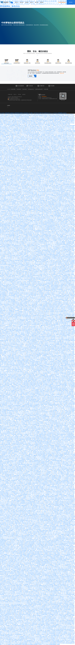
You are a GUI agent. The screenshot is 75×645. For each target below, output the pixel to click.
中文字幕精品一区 (33, 310)
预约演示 (70, 2)
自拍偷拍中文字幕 (64, 599)
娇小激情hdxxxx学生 (13, 135)
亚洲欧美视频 (14, 316)
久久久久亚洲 (52, 266)
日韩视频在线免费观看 (51, 404)
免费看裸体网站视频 (66, 523)
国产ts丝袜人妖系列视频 (67, 131)
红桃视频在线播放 (17, 523)
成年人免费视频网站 (65, 219)
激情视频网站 (55, 150)
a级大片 (65, 381)
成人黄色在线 (51, 261)
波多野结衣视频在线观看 (23, 479)
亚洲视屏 (8, 611)
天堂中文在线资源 (32, 255)
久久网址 (14, 379)
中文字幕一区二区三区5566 (60, 329)
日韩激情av (9, 453)
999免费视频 (2, 299)
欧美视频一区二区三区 (40, 281)
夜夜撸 (59, 535)
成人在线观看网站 (16, 116)
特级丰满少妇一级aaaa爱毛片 (53, 326)
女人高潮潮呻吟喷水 (27, 448)
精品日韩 (71, 221)
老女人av (63, 161)
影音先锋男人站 (32, 398)
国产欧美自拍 (52, 443)
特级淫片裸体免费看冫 (64, 396)
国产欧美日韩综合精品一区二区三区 (63, 563)
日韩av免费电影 (13, 344)
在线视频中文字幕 (15, 216)
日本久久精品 (10, 115)
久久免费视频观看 (52, 558)
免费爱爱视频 (66, 170)
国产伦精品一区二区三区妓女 (58, 375)
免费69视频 (71, 391)
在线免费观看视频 (43, 438)
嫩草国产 (8, 588)
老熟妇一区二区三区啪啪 (55, 184)
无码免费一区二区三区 (63, 305)
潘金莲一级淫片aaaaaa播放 (8, 315)
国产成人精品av (3, 291)
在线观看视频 (24, 176)
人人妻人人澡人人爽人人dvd (51, 533)
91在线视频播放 (55, 139)
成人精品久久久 (36, 125)
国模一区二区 (56, 623)
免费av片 (11, 274)
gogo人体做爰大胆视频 (56, 498)
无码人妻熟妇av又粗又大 (13, 140)
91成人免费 (42, 164)
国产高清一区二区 (67, 180)
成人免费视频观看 (21, 503)
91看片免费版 (56, 469)
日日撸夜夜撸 (23, 523)
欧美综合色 (25, 544)
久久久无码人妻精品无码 (51, 508)
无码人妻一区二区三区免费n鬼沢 (15, 186)
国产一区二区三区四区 (36, 300)
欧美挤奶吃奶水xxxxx (29, 330)
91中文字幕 (58, 579)
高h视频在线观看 (35, 483)
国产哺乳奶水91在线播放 (21, 374)
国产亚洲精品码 (27, 606)
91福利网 (17, 160)
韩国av (41, 326)
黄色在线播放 (69, 508)
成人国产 (58, 300)
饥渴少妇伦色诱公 (24, 549)
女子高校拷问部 (46, 610)
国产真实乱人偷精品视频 (65, 254)
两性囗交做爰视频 (52, 476)
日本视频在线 (71, 429)
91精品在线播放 (18, 589)
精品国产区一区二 (31, 443)
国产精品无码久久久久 (59, 433)
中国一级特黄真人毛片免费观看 (9, 579)
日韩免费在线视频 (47, 519)
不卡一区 (3, 599)
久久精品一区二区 (47, 611)
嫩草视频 (72, 551)
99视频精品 (51, 120)
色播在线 (43, 299)
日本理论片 (25, 261)
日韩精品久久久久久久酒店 (6, 354)
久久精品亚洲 (32, 369)
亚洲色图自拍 (46, 391)
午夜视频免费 (9, 289)
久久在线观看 (68, 394)
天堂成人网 (26, 468)
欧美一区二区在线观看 (57, 220)
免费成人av (56, 589)
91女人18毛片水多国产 (10, 411)
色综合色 (61, 605)
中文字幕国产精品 (60, 271)
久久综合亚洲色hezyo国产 (31, 469)
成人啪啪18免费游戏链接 (56, 491)
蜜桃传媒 (40, 440)
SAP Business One (31, 89)
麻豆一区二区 (12, 496)
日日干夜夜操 (62, 579)
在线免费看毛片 (57, 176)
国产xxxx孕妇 (12, 449)
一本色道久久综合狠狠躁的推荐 (7, 206)
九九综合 (38, 380)
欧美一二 (61, 301)
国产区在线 (58, 414)
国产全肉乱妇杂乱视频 (8, 154)
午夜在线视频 (54, 276)
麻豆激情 (6, 254)
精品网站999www (32, 120)
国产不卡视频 (69, 310)
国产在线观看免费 (32, 339)
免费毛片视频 (12, 571)
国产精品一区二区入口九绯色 (55, 395)
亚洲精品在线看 (41, 541)
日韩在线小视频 (67, 201)
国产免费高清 (61, 169)
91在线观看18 (48, 453)
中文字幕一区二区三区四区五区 (59, 474)
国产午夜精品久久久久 (37, 570)
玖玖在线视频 (42, 586)
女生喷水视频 (24, 200)
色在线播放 (55, 206)
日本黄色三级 (52, 424)
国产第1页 (20, 155)
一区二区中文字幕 (17, 136)
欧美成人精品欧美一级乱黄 (23, 365)
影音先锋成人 (14, 513)
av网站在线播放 (65, 390)
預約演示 (30, 76)
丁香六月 (50, 259)
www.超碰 (61, 623)
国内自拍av (31, 191)
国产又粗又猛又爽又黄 (14, 424)
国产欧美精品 (44, 115)
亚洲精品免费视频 (40, 624)
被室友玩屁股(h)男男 (31, 130)
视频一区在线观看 (41, 134)
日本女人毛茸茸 (26, 370)
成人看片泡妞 (28, 354)
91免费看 (1, 505)
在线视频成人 (37, 390)
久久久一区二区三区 (20, 415)
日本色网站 (22, 559)
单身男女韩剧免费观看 (17, 114)
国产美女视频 (42, 289)
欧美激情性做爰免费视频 (33, 134)
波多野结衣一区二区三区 (39, 356)
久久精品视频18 (9, 478)
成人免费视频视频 (15, 451)
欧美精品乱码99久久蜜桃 (42, 124)
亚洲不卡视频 (48, 475)
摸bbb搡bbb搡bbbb (56, 396)
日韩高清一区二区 (47, 126)
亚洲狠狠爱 (7, 299)
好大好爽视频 (50, 215)
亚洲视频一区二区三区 (34, 149)
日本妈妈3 (61, 231)
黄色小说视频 (21, 239)
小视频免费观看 (30, 225)
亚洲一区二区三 (44, 300)
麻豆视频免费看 (65, 194)
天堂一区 (12, 526)
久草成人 (52, 299)
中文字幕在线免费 (29, 215)
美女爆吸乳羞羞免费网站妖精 (65, 576)
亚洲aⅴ (57, 475)
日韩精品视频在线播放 (49, 160)
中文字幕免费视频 (30, 226)
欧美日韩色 (9, 131)
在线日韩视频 (7, 480)
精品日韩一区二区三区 (10, 205)
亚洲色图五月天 (7, 559)
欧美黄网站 (54, 414)
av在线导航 (42, 601)
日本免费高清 (19, 399)
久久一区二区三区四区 (4, 236)
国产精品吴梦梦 (12, 593)
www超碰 (24, 245)
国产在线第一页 (18, 269)
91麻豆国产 (61, 419)
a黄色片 (20, 245)
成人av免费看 (42, 140)
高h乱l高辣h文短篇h (60, 529)
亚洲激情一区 (31, 156)
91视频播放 (40, 585)
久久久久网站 (7, 309)
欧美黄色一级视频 (67, 280)
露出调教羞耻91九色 (57, 540)
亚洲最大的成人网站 (20, 540)
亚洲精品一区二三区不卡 (35, 309)
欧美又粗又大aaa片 (49, 605)
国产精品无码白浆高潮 (61, 349)
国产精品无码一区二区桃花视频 (66, 309)
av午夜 (70, 226)
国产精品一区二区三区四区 (10, 296)
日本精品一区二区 (53, 609)
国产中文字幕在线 (18, 266)
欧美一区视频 (54, 429)
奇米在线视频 (26, 264)
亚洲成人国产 (72, 159)
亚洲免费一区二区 (47, 295)
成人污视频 (32, 306)
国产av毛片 (47, 351)
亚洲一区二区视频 (58, 340)
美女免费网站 (41, 209)
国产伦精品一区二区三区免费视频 (21, 234)
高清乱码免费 (5, 393)
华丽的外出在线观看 (61, 350)
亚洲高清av (66, 285)
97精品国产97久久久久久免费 (34, 140)
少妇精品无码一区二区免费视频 (52, 371)
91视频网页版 (56, 499)
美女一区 (68, 191)
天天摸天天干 (56, 615)
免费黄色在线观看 (48, 608)
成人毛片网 (66, 575)
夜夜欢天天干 (42, 558)
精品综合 (17, 476)
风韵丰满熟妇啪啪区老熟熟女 (18, 260)
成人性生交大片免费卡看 (70, 176)
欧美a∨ (28, 194)
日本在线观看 (5, 379)
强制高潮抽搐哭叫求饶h (56, 379)
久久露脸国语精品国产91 (28, 581)
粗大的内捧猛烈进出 (36, 144)
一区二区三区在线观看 (49, 281)
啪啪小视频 (37, 364)
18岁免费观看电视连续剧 (38, 251)
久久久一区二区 (69, 560)
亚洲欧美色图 (65, 454)
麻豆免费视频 (71, 385)
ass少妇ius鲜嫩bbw (36, 431)
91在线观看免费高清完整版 (45, 280)
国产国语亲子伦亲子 (6, 434)
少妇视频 (27, 184)
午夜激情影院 (28, 179)
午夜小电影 (33, 439)
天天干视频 (35, 578)
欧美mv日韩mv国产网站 (36, 270)
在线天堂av (62, 264)
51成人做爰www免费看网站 (13, 398)
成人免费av (44, 511)
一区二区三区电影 (25, 134)
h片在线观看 (27, 603)
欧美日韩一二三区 (35, 484)
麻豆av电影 (15, 510)
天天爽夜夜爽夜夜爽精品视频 (56, 460)
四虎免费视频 (38, 561)
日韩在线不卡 (25, 495)
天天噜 (49, 115)
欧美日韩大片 (66, 311)
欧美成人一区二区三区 (32, 494)
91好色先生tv (9, 216)
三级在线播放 (46, 560)
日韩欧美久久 (57, 451)
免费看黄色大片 (58, 376)
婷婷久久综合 (7, 300)
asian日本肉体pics (5, 129)
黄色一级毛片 (5, 568)
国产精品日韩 (57, 195)
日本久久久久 (36, 185)
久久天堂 (47, 388)
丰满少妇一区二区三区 (5, 425)
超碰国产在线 (17, 431)
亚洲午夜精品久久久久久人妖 (50, 244)
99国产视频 (50, 321)
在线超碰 (25, 305)
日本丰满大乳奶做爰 (67, 568)
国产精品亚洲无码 (61, 503)
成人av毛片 (49, 155)
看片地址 (42, 264)
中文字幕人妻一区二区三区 (59, 160)
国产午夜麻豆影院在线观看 (30, 275)
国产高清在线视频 (43, 150)
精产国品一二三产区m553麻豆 (32, 408)
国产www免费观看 (28, 144)
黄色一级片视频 (48, 436)
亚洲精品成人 (21, 371)
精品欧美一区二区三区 (67, 189)
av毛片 (22, 235)
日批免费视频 (20, 510)
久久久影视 (15, 440)
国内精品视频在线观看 (24, 150)
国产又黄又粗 (41, 405)
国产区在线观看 (52, 256)
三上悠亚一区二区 (54, 485)
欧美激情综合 (6, 274)
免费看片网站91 (70, 581)
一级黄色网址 (22, 184)
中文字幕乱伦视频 (31, 126)
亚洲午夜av (23, 296)
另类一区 (49, 184)
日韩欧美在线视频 (35, 531)
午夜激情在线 (10, 241)
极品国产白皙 (36, 569)
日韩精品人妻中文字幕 (17, 560)
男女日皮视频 (26, 415)
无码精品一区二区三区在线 (23, 355)
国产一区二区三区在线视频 (40, 456)
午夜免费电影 (52, 314)
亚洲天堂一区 (2, 388)
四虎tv (18, 135)
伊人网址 (9, 204)
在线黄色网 (12, 165)
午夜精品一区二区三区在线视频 (33, 423)
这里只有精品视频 (42, 579)
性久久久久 (7, 489)
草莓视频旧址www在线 (31, 160)
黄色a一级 (61, 475)
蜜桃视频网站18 (23, 215)
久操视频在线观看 (46, 149)
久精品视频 (53, 475)
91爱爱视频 (47, 256)
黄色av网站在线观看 (46, 395)
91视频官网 (39, 418)
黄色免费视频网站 (67, 321)
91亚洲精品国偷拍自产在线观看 (48, 448)
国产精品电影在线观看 (55, 115)
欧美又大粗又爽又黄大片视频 (25, 190)
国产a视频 (17, 371)
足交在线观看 (62, 430)
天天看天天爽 (54, 291)
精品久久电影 (10, 510)
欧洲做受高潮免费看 (41, 191)
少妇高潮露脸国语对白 (9, 440)
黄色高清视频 (12, 255)
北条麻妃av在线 (34, 623)
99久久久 (64, 394)
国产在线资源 (57, 366)
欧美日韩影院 (61, 114)
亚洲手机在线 (38, 411)
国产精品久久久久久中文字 (6, 591)
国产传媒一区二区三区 (25, 561)
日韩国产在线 (37, 580)
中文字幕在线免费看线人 (61, 191)
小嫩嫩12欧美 (42, 325)
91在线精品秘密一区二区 (4, 560)
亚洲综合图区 (37, 301)
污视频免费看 (5, 199)
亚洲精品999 (20, 620)
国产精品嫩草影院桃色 (7, 614)
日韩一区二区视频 (64, 121)
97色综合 (43, 310)
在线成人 (37, 211)
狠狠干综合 (26, 493)
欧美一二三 (6, 325)
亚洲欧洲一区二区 (5, 584)
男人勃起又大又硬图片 (25, 255)
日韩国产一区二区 (17, 494)
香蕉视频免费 (30, 544)
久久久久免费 (20, 251)
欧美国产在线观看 (38, 115)
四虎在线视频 (32, 145)
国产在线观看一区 (57, 599)
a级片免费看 (41, 545)
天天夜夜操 (3, 385)
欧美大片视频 (61, 201)
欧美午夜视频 (26, 165)
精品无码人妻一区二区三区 (39, 351)
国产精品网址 (45, 304)
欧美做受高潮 (69, 306)
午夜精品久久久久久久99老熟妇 (19, 538)
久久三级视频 (56, 425)
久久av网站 (46, 279)
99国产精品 (35, 195)
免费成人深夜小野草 (25, 349)
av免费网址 (16, 416)
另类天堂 (26, 559)
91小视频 (33, 615)
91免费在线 (58, 360)
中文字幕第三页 (3, 160)
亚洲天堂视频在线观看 (28, 276)
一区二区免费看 (28, 528)
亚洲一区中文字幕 (8, 321)
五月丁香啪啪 (52, 125)
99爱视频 (14, 505)
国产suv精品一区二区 (63, 115)
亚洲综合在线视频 (5, 244)
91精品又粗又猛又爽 (59, 424)
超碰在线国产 (3, 611)
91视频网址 (18, 488)
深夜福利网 (6, 471)
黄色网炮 (46, 236)
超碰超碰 (31, 555)
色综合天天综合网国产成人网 (35, 571)
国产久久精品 (42, 485)
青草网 (63, 141)
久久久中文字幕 (62, 139)
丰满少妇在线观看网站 (20, 221)
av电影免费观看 (58, 161)
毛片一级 (72, 275)
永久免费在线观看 (21, 528)
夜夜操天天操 (33, 244)
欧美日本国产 (2, 623)
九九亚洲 (14, 409)
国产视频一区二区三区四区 (25, 521)
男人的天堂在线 (44, 468)
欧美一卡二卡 (26, 410)
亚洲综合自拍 (61, 489)
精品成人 (56, 196)
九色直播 (47, 140)
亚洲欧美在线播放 (20, 174)
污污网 (45, 503)
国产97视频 (30, 504)
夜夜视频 (9, 329)
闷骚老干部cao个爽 (68, 388)
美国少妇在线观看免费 (35, 164)
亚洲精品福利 (47, 324)
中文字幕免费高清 (5, 219)
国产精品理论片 (8, 388)
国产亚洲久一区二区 (66, 386)
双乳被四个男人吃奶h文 (18, 370)
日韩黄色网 (51, 619)
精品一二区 (71, 129)
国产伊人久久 (56, 600)
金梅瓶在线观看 (33, 384)
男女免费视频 (25, 591)
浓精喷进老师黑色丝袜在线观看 (24, 614)
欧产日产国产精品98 (27, 289)
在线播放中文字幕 (65, 226)
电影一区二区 (11, 531)
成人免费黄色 (49, 171)
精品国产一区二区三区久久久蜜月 (30, 166)
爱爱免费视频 (28, 216)
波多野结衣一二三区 (4, 553)
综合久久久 (21, 149)
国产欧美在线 (46, 216)
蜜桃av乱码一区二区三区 (28, 249)
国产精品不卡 (20, 450)
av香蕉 (8, 511)
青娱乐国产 (2, 189)
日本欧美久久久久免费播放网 (10, 491)
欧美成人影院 (21, 306)
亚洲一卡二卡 (15, 545)
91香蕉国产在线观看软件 (54, 249)
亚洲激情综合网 (66, 159)
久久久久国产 (61, 438)
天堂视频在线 (16, 149)
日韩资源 (58, 336)
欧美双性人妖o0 (13, 180)
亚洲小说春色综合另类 (36, 386)
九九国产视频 (70, 558)
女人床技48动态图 (31, 176)
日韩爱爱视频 (46, 144)
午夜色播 (69, 345)
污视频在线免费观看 (54, 285)
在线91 (47, 325)
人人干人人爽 (71, 225)
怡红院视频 (32, 245)
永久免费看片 (47, 285)
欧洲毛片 (20, 210)
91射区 (50, 553)
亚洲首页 (70, 140)
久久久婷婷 (46, 181)
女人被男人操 (24, 440)
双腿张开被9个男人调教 (56, 466)
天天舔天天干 (46, 141)
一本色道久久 (2, 490)
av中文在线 (32, 395)
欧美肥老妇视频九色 (7, 528)
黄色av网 (23, 513)
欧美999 (17, 156)
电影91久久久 (40, 196)
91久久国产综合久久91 (20, 425)
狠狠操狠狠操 (42, 296)
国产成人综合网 (40, 410)
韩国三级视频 (16, 403)
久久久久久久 (18, 354)
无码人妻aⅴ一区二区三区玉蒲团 (32, 436)
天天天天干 (24, 189)
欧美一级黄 (28, 124)
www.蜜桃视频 (25, 584)
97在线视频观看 (44, 234)
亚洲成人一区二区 (67, 618)
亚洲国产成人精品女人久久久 (46, 214)
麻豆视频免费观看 (35, 401)
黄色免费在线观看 (44, 259)
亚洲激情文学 (69, 488)
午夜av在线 (42, 425)
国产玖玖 (47, 121)
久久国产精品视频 (26, 251)
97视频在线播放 (72, 489)
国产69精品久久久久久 (70, 335)
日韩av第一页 (32, 231)
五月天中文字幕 (53, 179)
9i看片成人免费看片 (54, 359)
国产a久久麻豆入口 (63, 445)
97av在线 (33, 456)
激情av (30, 150)
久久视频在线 (29, 280)
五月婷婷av (23, 129)
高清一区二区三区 (44, 219)
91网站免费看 (53, 269)
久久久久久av (8, 570)
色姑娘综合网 (31, 159)
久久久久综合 (52, 624)
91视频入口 (38, 234)
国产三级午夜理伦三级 (65, 135)
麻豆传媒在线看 (39, 454)
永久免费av (54, 130)
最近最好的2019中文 (36, 515)
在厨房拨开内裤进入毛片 (62, 536)
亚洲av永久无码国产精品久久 (52, 145)
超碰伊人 (31, 260)
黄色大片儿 (71, 190)
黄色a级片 (58, 224)
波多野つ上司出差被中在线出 (56, 126)
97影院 (2, 180)
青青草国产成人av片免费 (14, 543)
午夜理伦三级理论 (22, 436)
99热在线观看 (35, 486)
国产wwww (38, 186)
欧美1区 (34, 234)
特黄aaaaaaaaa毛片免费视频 (19, 120)
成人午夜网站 (69, 603)
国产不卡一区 (26, 364)
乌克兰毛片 (44, 535)
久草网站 (41, 146)
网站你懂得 (6, 241)
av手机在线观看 (8, 166)
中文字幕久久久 (13, 581)
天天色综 (42, 474)
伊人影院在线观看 (60, 339)
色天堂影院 (66, 485)
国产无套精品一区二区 (34, 360)
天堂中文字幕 (70, 200)
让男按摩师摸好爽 (18, 230)
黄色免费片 (53, 484)
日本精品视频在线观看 (32, 294)
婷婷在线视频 (25, 219)
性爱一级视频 (12, 221)
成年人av (30, 485)
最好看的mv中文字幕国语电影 (52, 166)
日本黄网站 (6, 569)
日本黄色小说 (42, 204)
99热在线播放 (43, 171)
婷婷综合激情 (18, 350)
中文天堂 (28, 199)
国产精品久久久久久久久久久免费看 (30, 241)
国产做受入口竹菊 (34, 511)
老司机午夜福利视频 (56, 385)
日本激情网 (54, 239)
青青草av (64, 126)
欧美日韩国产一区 (20, 171)
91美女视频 (56, 513)
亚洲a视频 (13, 585)
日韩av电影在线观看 (4, 403)
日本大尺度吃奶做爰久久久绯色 (9, 420)
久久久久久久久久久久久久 (23, 140)
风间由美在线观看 (57, 121)
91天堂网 (26, 491)
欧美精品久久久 (56, 164)
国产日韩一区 (15, 154)
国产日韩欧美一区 (52, 135)
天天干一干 (22, 310)
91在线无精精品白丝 (45, 574)
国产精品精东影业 (61, 145)
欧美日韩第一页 (11, 226)
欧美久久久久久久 (57, 409)
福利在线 (65, 404)
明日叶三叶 (57, 181)
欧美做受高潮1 (19, 176)
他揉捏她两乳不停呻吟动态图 (48, 284)
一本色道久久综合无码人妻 (55, 418)
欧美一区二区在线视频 (50, 195)
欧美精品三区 (60, 206)
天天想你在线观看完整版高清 (30, 400)
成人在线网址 (65, 299)
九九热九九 (70, 301)
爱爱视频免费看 (51, 496)
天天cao (65, 488)
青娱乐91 (38, 294)
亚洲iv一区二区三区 (21, 124)
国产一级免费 (35, 261)
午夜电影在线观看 (31, 305)
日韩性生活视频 (24, 421)
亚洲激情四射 (17, 271)
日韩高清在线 (64, 220)
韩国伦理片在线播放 (58, 186)
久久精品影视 (21, 196)
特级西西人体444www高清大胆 (8, 586)
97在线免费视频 (7, 518)
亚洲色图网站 (10, 450)
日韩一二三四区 (16, 161)
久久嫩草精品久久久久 (31, 454)
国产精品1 (28, 571)
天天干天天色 (38, 346)
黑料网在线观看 (18, 469)
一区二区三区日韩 (32, 116)
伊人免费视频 (61, 549)
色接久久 (29, 304)
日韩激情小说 (50, 185)
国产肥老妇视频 (64, 519)
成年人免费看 (5, 504)
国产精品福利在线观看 (30, 553)
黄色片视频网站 (69, 354)
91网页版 (53, 381)
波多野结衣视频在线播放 (22, 536)
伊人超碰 (42, 144)
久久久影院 (50, 410)
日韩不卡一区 (51, 210)
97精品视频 (45, 290)
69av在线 (1, 618)
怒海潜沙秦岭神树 (16, 211)
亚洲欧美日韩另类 (38, 419)
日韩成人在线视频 (4, 331)
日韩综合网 (70, 404)
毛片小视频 (35, 350)
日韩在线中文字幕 (48, 495)
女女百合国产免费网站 (27, 380)
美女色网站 (27, 359)
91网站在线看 (57, 275)
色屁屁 (23, 330)
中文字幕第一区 (71, 463)
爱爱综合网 (67, 264)
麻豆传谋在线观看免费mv (67, 314)
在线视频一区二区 (50, 176)
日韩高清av (41, 445)
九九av (57, 524)
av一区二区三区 (55, 259)
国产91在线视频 (13, 483)
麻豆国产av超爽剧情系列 (25, 301)
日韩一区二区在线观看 (20, 491)
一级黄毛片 (37, 285)
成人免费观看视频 (35, 460)
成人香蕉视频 (7, 276)
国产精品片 (22, 356)
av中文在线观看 (50, 150)
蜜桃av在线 (18, 129)
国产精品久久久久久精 (15, 541)
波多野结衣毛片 (69, 175)
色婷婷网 (40, 319)
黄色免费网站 (53, 274)
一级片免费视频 (55, 501)
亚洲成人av (52, 161)
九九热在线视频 (10, 116)
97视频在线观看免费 (48, 575)
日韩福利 (45, 271)
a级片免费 (57, 549)
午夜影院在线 (52, 141)
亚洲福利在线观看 (4, 279)
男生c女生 (29, 271)
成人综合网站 (52, 413)
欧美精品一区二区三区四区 (29, 119)
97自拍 (26, 180)
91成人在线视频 (58, 458)
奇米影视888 (66, 506)
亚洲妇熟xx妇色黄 (56, 330)
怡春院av (7, 339)
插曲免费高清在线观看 (36, 461)
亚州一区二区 (61, 324)
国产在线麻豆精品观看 (38, 613)
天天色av (25, 499)
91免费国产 (9, 141)
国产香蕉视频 (64, 230)
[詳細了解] (62, 73)
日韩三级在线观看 (50, 180)
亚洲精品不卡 (69, 250)
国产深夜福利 (7, 185)
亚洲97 (18, 598)
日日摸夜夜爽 (65, 206)
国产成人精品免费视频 (43, 185)
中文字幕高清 (15, 525)
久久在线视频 (43, 599)
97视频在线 (58, 415)
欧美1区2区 (30, 526)
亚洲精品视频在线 (45, 120)
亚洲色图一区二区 (33, 420)
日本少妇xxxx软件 (25, 481)
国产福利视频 (31, 379)
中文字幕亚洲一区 (45, 361)
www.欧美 (29, 424)
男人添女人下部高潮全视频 (56, 295)
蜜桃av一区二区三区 (65, 341)
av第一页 (6, 134)
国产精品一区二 (8, 144)
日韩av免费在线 (38, 176)
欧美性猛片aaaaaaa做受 (4, 336)
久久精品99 (10, 290)
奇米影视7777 (69, 494)
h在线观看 (68, 434)
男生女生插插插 (37, 214)
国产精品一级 (71, 550)
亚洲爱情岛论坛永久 (9, 246)
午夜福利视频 (60, 131)
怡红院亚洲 (70, 195)
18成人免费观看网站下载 (38, 181)
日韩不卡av (58, 125)
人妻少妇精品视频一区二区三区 (55, 574)
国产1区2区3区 (23, 568)
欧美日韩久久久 (6, 414)
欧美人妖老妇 (49, 396)
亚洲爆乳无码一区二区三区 (53, 530)
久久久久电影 (22, 204)
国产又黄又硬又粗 (29, 125)
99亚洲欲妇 (72, 474)
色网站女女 (18, 275)
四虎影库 (1, 579)
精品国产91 (13, 194)
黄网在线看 (5, 151)
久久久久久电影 (38, 141)
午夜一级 (73, 568)
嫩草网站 (49, 290)
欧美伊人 (19, 185)
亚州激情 (20, 270)
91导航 (1, 513)
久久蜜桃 (24, 585)
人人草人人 (61, 524)
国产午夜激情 (55, 114)
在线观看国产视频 (52, 584)
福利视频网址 (22, 406)
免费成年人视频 (21, 558)
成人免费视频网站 (54, 518)
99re (7, 311)
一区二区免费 (10, 136)
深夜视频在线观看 (3, 361)
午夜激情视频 (12, 300)
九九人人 (63, 460)
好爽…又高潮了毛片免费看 (66, 155)
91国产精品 (4, 445)
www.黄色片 (8, 249)
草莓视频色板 (24, 466)
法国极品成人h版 (4, 506)
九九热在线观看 (35, 479)
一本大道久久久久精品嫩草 (52, 240)
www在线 (70, 421)
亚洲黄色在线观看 (4, 409)
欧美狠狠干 (36, 224)
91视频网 (17, 571)
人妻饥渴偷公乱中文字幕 (20, 593)
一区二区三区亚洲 (29, 431)
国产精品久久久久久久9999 (54, 419)
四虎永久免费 (67, 284)
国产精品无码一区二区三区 (53, 354)
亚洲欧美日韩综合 (55, 124)
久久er (17, 259)
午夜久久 (6, 191)
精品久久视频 (3, 384)
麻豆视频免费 (11, 159)
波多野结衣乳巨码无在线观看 (65, 330)
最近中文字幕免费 (24, 526)
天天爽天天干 (66, 169)
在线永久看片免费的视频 (51, 526)
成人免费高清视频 (11, 330)
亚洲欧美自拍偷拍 (31, 375)
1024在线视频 (10, 439)
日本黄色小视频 (66, 504)
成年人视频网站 (61, 473)
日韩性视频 (41, 488)
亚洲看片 (5, 620)
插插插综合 (26, 543)
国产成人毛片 (39, 505)
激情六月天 (10, 379)
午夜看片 (12, 225)
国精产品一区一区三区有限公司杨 (26, 295)
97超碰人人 (68, 444)
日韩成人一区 (33, 199)
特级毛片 (14, 340)
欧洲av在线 (65, 331)
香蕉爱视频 (4, 295)
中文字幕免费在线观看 (67, 186)
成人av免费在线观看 (25, 191)
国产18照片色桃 (3, 498)
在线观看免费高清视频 (49, 164)
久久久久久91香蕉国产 (66, 590)
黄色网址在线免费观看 (36, 230)
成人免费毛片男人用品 (15, 359)
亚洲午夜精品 (36, 548)
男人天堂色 (33, 115)
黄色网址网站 (7, 231)
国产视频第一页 (20, 326)
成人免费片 (47, 249)
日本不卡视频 (7, 210)
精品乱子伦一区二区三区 (31, 250)
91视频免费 (72, 386)
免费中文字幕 (64, 574)
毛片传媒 (61, 385)
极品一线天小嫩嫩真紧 (59, 236)
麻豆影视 (40, 149)
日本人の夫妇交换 (65, 204)
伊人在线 (47, 135)
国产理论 (33, 211)
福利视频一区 (62, 216)
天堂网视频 (2, 260)
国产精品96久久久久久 (11, 259)
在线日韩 (67, 125)
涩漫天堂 (52, 380)
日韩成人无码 (27, 239)
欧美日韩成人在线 (41, 151)
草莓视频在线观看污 (48, 235)
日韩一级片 (71, 304)
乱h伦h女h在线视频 (59, 543)
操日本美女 (71, 485)
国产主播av (13, 131)
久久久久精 (15, 169)
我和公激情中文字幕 (15, 141)
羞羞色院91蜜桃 (28, 475)
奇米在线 (57, 231)
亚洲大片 (40, 511)
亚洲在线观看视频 (59, 289)
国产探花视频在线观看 (16, 419)
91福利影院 (11, 416)
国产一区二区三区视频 (42, 265)
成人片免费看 (21, 359)
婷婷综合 (51, 315)
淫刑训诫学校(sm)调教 (48, 320)
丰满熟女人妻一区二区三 (60, 500)
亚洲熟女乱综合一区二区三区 (44, 179)
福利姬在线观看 (30, 428)
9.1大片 (38, 221)
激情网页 (29, 200)
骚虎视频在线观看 (65, 538)
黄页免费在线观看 (28, 503)
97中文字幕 (65, 289)
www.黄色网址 (51, 446)
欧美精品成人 (68, 126)
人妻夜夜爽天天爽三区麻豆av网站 (38, 451)
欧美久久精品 (15, 270)
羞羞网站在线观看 (46, 403)
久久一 (38, 280)
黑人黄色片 (72, 541)
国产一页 (71, 535)
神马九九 (36, 311)
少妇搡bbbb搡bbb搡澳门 (62, 384)
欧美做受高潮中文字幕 (51, 543)
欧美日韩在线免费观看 (56, 450)
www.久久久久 (26, 291)
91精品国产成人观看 (12, 423)
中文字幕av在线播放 (8, 260)
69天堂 (37, 536)
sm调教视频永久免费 (26, 309)
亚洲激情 (3, 335)
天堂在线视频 (45, 466)
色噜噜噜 (19, 440)
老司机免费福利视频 (11, 561)
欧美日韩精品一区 (12, 244)
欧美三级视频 (37, 476)
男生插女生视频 (13, 360)
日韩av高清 (70, 285)
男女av (32, 251)
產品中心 (15, 94)
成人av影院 (8, 150)
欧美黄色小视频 (10, 121)
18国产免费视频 (62, 120)
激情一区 (7, 404)
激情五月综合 (2, 139)
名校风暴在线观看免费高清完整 (51, 225)
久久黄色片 (51, 474)
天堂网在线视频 (12, 470)
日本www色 (36, 434)
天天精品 (57, 443)
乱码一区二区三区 (40, 256)
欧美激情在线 (44, 166)
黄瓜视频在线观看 (40, 279)
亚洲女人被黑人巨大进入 (47, 174)
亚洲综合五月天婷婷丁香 (57, 364)
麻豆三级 (20, 408)
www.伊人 (10, 189)
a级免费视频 (63, 346)
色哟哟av (47, 205)
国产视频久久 (15, 558)
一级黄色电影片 (26, 175)
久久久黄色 (12, 431)
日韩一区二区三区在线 (35, 190)
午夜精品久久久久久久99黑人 (39, 430)
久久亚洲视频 (13, 570)
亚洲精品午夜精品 (42, 274)
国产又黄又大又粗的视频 (11, 156)
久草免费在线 (41, 341)
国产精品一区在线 (33, 221)
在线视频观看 (60, 455)
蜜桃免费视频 (38, 171)
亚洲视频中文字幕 (23, 160)
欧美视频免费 (66, 339)
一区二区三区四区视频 (61, 265)
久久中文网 (29, 490)
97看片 (50, 501)
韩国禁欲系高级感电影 (25, 116)
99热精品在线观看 (32, 326)
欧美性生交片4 (7, 180)
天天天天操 (42, 426)
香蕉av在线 (64, 205)
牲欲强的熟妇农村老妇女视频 (28, 508)
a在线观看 (30, 559)
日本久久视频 (17, 150)
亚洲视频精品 (7, 124)
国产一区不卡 (59, 386)
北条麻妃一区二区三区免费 (36, 345)
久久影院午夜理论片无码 (23, 416)
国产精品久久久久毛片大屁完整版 (44, 165)
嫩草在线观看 (41, 285)
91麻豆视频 (40, 136)
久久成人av (3, 169)
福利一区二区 (14, 199)
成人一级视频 (25, 613)
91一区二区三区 (39, 340)
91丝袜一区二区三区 (20, 180)
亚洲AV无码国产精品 (15, 204)
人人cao (72, 269)
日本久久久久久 (31, 495)
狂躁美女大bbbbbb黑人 (17, 281)
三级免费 (28, 281)
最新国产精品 (44, 454)
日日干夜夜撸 (38, 240)
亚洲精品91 (10, 415)
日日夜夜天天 (21, 385)
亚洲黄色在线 (7, 551)
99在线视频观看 (54, 255)
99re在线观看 (52, 190)
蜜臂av (59, 423)
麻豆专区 (39, 590)
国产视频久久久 (7, 529)
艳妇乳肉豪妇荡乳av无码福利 (56, 156)
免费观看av (67, 478)
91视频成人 (17, 306)
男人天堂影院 (15, 126)
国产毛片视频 (26, 341)
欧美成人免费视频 (5, 135)
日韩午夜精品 (55, 246)
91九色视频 (46, 589)
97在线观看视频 (3, 184)
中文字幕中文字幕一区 (7, 334)
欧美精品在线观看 (5, 190)
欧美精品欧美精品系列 (34, 518)
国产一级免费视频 (43, 355)
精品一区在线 (71, 194)
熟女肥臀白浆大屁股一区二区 (21, 573)
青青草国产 (42, 236)
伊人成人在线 (34, 559)
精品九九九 (32, 558)
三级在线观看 (61, 620)
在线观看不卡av (46, 116)
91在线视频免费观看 (31, 501)
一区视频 (14, 384)
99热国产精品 (58, 234)
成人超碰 (30, 479)
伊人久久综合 (28, 211)
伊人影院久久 (22, 164)
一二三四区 (38, 388)
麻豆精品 (30, 486)
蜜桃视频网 (19, 379)
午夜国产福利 (56, 534)
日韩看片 (16, 351)
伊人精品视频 (50, 515)
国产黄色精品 (58, 239)
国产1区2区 (7, 590)
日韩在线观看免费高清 (65, 431)
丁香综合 (30, 514)
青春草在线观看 (33, 281)
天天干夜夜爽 (26, 578)
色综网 (13, 429)
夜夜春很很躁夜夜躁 (5, 366)
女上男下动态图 (59, 189)
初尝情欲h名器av (57, 309)
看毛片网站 (66, 608)
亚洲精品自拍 (36, 146)
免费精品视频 (17, 369)
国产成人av (19, 134)
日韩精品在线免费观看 (28, 279)
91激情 (20, 514)
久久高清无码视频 (46, 251)
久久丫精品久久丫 (52, 494)
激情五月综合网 (37, 249)
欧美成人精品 (35, 610)
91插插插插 (70, 600)
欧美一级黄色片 (18, 480)
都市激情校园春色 (45, 411)
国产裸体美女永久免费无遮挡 (48, 344)
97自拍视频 (16, 520)
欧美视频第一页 (5, 136)
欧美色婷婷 (37, 485)
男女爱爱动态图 (43, 309)
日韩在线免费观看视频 (16, 405)
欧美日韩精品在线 (38, 114)
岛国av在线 (9, 171)
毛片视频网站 (10, 465)
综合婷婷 (16, 614)
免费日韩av (58, 546)
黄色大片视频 (63, 423)
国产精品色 (13, 309)
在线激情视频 (26, 404)
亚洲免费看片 (8, 429)
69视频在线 (45, 319)
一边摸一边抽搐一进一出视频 (17, 435)
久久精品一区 (7, 319)
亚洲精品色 (47, 394)
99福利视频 (6, 340)
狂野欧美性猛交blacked (17, 246)
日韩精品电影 (34, 380)
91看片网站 (55, 405)
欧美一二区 (68, 441)
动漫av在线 (10, 471)
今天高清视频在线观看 (15, 568)
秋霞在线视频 (19, 361)
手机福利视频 (13, 434)
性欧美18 (30, 578)
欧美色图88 (25, 155)
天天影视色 (39, 468)
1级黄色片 (28, 141)
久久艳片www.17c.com (54, 144)
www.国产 (31, 403)
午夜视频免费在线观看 (9, 613)
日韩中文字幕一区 (34, 521)
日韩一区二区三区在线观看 (13, 479)
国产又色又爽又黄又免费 (25, 115)
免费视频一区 (62, 510)
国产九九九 (7, 416)
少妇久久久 (30, 261)
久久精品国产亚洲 (26, 246)
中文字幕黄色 (15, 385)
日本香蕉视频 (18, 125)
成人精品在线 (34, 421)
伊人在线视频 (42, 169)
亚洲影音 (71, 114)
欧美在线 (30, 256)
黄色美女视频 (41, 315)
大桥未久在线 (55, 428)
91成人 (9, 568)
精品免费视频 (59, 116)
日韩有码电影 (37, 523)
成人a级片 (29, 489)
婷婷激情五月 (27, 161)
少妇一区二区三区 (60, 601)
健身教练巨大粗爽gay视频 (38, 428)
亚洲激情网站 (63, 269)
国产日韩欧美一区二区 (52, 241)
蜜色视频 (45, 170)
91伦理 (48, 599)
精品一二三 (56, 403)
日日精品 (66, 326)
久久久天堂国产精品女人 (21, 244)
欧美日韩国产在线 (69, 533)
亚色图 (45, 545)
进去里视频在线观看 (65, 295)
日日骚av (69, 468)
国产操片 (8, 430)
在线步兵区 (30, 594)
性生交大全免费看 (61, 246)
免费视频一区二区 (45, 564)
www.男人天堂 (49, 291)
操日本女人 (52, 340)
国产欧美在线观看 (14, 286)
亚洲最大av (20, 274)
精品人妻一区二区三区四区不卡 (19, 471)
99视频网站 (61, 180)
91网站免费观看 (3, 429)
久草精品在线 (19, 381)
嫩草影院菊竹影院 (51, 551)
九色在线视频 (65, 520)
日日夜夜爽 (13, 444)
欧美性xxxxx (18, 421)
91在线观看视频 (45, 354)
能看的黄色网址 (9, 474)
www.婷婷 (5, 155)
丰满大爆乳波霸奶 (47, 379)
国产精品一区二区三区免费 (11, 250)
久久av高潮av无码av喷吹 (65, 355)
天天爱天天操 (63, 125)
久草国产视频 (3, 488)
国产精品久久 (51, 301)
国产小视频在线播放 (24, 339)
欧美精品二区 (60, 255)
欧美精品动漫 (26, 310)
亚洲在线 (11, 149)
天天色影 (44, 440)
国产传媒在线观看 (24, 444)
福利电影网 (21, 544)
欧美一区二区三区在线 (22, 580)
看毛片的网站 (13, 144)
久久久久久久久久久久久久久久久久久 (17, 603)
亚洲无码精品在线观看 (20, 364)
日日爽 (14, 469)
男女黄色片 (47, 501)
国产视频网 (14, 396)
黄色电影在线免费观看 (59, 311)
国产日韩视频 (26, 398)
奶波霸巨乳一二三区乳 (23, 449)
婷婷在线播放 (66, 428)
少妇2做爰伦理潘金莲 (25, 384)
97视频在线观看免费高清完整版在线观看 (57, 388)
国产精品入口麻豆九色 (38, 508)
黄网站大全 (20, 199)
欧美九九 (54, 226)
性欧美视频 (21, 231)
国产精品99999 (61, 369)
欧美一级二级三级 (19, 395)
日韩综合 (51, 525)
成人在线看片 (45, 369)
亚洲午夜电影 (65, 119)
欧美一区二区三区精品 (8, 578)
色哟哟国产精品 (31, 311)
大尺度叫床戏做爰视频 (17, 336)
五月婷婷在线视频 (15, 388)
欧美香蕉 (22, 119)
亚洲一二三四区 (10, 500)
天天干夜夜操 (47, 299)
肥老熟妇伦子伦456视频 (11, 488)
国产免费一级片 (59, 179)
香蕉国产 (32, 351)
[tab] (6, 61)
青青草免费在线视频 (38, 145)
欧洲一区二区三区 (67, 214)
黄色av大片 (36, 575)
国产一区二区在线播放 (68, 556)
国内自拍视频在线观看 (28, 546)
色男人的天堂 (18, 561)
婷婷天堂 (41, 199)
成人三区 (60, 249)
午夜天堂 (70, 480)
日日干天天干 (4, 408)
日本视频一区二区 (46, 146)
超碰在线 (17, 449)
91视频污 (30, 210)
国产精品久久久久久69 (51, 234)
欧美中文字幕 (48, 255)
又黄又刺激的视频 (41, 200)
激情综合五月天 (23, 391)
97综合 (59, 291)
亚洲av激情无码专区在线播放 (29, 388)
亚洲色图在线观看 (24, 151)
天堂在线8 (33, 409)
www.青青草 (38, 321)
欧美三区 (9, 365)
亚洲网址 (69, 379)
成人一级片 (54, 265)
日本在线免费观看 (19, 483)
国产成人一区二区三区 (19, 539)
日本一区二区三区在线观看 (36, 299)
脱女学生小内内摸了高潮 (61, 516)
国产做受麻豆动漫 (6, 456)
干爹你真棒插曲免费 (14, 245)
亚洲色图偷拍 (11, 230)
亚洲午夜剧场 (28, 538)
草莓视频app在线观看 (67, 249)
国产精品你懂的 (50, 300)
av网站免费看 (67, 548)
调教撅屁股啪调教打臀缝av (34, 209)
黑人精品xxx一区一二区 (40, 244)
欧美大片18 (57, 380)
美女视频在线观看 (14, 124)
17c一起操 (41, 155)
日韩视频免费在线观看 (47, 376)
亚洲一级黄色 (47, 460)
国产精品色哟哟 (3, 229)
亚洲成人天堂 (12, 271)
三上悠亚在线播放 (37, 543)
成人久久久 (49, 415)
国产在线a (66, 375)
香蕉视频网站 (35, 405)
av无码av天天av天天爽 (29, 146)
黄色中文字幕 (47, 451)
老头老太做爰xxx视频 (22, 324)
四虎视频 (3, 428)
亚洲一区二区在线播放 (45, 583)
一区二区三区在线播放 (7, 350)
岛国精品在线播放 (14, 314)
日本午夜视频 (5, 481)
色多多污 (58, 346)
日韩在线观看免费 (39, 446)
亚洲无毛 (50, 205)
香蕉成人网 (20, 126)
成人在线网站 (26, 458)
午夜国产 (10, 340)
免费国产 (15, 121)
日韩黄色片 (62, 391)
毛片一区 (10, 409)
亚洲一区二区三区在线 (51, 431)
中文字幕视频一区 (8, 443)
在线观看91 (17, 236)
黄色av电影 (54, 386)
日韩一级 (8, 445)
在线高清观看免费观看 (55, 438)
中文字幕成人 (17, 366)
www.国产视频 (35, 235)
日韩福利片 (3, 558)
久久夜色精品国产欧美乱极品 (7, 215)
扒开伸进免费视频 (22, 226)
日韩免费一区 (10, 146)
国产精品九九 (26, 221)
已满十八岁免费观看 (57, 219)
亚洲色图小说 (21, 161)
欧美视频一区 (62, 274)
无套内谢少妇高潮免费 (25, 600)
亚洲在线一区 (39, 399)
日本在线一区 (9, 251)
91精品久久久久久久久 (48, 450)
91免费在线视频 (32, 406)
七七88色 (58, 155)
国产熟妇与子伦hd (34, 589)
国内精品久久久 (58, 551)
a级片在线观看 (68, 209)
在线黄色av (2, 114)
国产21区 (15, 380)
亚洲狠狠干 (18, 501)
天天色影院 (41, 360)
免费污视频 (13, 329)
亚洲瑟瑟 (50, 304)
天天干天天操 (71, 210)
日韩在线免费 (23, 211)
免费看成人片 (66, 385)
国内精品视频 (50, 119)
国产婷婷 (53, 470)
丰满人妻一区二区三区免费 (52, 488)
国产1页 (51, 149)
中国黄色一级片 (10, 380)
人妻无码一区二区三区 (41, 371)
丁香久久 (37, 326)
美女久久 (3, 326)
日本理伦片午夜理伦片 (68, 154)
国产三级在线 (12, 341)
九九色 (58, 175)
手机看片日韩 (3, 119)
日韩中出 (12, 445)
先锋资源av (31, 539)
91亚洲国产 (2, 449)
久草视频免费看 (52, 289)
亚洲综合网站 (18, 329)
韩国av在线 (9, 284)
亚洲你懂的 (41, 211)
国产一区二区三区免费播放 (19, 276)
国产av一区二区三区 (44, 615)
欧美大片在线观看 (30, 548)
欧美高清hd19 (27, 205)
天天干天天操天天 (35, 169)
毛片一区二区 (27, 290)
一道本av (30, 453)
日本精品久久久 (44, 393)
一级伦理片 (61, 591)
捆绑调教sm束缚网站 (43, 496)
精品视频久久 (71, 469)
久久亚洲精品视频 (58, 394)
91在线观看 (21, 398)
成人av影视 (51, 513)
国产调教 (4, 161)
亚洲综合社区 (21, 388)
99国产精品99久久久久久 (38, 396)
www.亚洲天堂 (6, 521)
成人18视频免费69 (12, 504)
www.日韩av (64, 586)
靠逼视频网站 (22, 320)
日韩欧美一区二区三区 (58, 515)
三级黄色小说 (18, 339)
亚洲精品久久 (46, 601)
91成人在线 (41, 539)
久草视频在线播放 (62, 525)
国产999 (4, 574)
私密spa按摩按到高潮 (14, 231)
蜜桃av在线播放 (10, 161)
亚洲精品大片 (35, 215)
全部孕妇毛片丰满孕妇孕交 (40, 334)
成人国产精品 (32, 516)
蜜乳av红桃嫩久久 (15, 334)
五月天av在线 (56, 598)
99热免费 (36, 126)
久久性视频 (67, 270)
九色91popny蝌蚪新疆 (5, 234)
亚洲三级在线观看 (52, 250)
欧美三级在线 (19, 590)
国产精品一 (44, 195)
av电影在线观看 (62, 270)
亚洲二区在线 (45, 428)
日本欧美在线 (70, 119)
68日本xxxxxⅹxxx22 (5, 324)
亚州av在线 (32, 290)
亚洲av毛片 (35, 280)
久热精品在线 (15, 408)
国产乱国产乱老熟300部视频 (18, 264)
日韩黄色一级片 (48, 186)
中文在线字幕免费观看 (62, 560)
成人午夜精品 (70, 390)
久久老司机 (46, 584)
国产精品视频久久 (56, 576)
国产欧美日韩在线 (4, 398)
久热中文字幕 (22, 608)
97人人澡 (37, 150)
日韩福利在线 (4, 121)
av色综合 (50, 510)
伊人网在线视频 (56, 481)
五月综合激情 (19, 389)
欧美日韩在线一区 (26, 314)
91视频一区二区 (48, 200)
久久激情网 (37, 155)
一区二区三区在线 (15, 478)
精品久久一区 (49, 470)
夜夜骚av (45, 211)
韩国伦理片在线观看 (20, 344)
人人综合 (47, 418)
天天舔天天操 (32, 114)
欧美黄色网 (35, 533)
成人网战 (23, 131)
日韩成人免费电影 (11, 275)
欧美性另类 (66, 501)
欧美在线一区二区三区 (36, 475)
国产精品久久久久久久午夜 (13, 254)
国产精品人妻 (28, 129)
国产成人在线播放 (71, 211)
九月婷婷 (3, 314)
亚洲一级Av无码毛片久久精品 (10, 621)
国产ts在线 (42, 523)
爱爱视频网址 (11, 618)
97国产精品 (44, 270)
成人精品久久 (16, 220)
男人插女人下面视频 (65, 470)
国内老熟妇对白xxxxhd (38, 414)
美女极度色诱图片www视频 (64, 334)
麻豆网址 (69, 570)
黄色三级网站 (30, 274)
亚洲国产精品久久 (3, 511)
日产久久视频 (21, 205)
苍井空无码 (2, 254)
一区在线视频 (59, 471)
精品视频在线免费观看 (68, 256)
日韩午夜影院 (3, 171)
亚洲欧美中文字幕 (60, 214)
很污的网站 (36, 135)
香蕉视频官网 (23, 431)
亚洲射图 (38, 255)
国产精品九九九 (13, 529)
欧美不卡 (53, 275)
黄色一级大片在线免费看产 (40, 621)
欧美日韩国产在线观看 (20, 195)
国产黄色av (27, 306)
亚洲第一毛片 (11, 366)
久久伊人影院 (32, 471)
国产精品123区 (25, 376)
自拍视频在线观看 (28, 529)
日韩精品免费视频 (67, 623)
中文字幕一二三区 (48, 230)
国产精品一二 (61, 426)
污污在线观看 (70, 389)
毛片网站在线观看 (33, 194)
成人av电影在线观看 (49, 220)
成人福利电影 (66, 304)
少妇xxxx (40, 330)
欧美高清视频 (60, 235)
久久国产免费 (25, 435)
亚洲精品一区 (36, 260)
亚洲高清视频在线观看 (69, 369)
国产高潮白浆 (67, 260)
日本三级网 (33, 500)
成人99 (66, 329)
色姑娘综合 (64, 306)
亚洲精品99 (53, 524)
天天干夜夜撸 (19, 175)
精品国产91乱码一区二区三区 (65, 316)
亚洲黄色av (4, 259)
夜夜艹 (12, 454)
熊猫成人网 (49, 124)
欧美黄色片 (6, 226)
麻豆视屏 (50, 139)
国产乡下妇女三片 (70, 574)
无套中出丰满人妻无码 (60, 561)
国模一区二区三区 (9, 291)
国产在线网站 (65, 403)
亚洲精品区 (34, 284)
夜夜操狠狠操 (48, 516)
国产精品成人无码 (12, 224)
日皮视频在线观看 (17, 335)
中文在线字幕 (24, 294)
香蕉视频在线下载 (41, 436)
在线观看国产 (31, 535)
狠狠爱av (58, 404)
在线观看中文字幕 (18, 426)
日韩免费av (67, 130)
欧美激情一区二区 (49, 175)
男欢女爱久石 (25, 611)
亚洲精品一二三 (71, 251)
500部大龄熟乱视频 (44, 515)
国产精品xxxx (53, 280)
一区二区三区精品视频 (61, 528)
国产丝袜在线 (42, 388)
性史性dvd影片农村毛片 (59, 251)
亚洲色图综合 (21, 564)
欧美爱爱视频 (46, 229)
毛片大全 (16, 159)
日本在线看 (25, 206)
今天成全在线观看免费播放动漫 (53, 486)
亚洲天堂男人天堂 (42, 389)
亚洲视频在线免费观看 (23, 225)
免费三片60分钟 (40, 194)
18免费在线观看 (28, 439)
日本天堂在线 (70, 134)
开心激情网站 (24, 426)
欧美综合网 (58, 413)
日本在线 (71, 169)
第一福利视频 (24, 381)
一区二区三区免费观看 (32, 371)
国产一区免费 (60, 294)
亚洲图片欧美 (52, 229)
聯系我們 (23, 94)
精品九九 (7, 120)
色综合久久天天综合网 (57, 464)
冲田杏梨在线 (50, 305)
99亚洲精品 (49, 618)
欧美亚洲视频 (56, 426)
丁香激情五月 (43, 398)
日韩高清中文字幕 (64, 379)
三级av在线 (34, 546)
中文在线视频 (54, 214)
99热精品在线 (62, 190)
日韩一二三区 (36, 229)
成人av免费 (12, 120)
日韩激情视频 (42, 538)
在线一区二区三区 (32, 618)
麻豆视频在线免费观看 (66, 325)
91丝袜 (29, 121)
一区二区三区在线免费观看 (23, 286)
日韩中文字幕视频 (18, 299)
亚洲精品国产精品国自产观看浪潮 (7, 209)
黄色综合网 (40, 311)
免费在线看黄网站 (25, 259)
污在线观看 (34, 453)
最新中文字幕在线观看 (42, 184)
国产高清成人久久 (53, 131)
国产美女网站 (18, 384)
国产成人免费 (17, 235)
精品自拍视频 (69, 151)
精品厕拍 (5, 415)
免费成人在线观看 (57, 355)
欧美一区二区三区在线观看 (27, 583)
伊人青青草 (7, 271)
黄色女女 (18, 423)
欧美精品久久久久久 (46, 365)
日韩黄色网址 (56, 281)
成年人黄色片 (57, 221)
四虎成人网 (59, 276)
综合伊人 (60, 555)
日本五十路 (37, 154)
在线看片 (65, 315)
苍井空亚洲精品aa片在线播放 (31, 189)
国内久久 (35, 191)
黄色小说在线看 (46, 194)
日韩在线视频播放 (59, 603)
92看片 (66, 438)
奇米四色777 (4, 145)
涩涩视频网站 (57, 446)
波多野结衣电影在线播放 (20, 511)
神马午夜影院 (53, 271)
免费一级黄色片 (11, 569)
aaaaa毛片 (47, 264)
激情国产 (27, 236)
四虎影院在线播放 (47, 231)
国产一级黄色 (27, 204)
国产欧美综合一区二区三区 (64, 443)
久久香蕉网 (44, 604)
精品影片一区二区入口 (19, 411)
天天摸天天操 (67, 296)
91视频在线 (53, 453)
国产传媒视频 (11, 265)
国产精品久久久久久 (41, 473)
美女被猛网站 (53, 528)
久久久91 (64, 371)
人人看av (12, 150)
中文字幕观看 (26, 403)
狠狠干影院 (24, 490)
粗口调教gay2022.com (55, 430)
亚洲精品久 (5, 580)
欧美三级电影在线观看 (32, 468)
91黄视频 (35, 329)
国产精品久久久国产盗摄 (40, 406)
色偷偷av (53, 376)
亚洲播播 (54, 211)
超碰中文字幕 (20, 414)
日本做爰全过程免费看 (49, 523)
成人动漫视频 (22, 209)
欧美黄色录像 (30, 355)
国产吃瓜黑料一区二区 (5, 341)
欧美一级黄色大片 (57, 448)
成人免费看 (48, 504)
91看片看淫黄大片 (9, 211)
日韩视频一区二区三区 (34, 606)
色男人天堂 (31, 264)
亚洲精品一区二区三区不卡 (37, 550)
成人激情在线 (42, 475)
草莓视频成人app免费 (58, 456)
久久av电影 (62, 416)
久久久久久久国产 (36, 276)
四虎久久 (45, 396)
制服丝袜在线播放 (14, 535)
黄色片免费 (2, 551)
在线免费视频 (56, 344)
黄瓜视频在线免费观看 (39, 119)
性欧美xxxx (36, 524)
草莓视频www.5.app (70, 586)
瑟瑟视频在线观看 (53, 116)
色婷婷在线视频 (3, 606)
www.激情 (61, 469)
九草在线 (39, 533)
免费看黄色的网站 (11, 279)
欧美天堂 (60, 124)
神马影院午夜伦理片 (49, 334)
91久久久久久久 (23, 135)
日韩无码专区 (56, 284)
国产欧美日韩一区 (38, 528)
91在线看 (47, 390)
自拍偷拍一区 (23, 136)
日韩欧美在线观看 (36, 220)
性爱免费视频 (43, 561)
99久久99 (24, 560)
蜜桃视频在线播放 (31, 155)
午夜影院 (3, 546)
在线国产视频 (59, 609)
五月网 (47, 296)
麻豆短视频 (16, 241)
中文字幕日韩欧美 (8, 256)
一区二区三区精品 (62, 354)
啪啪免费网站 (39, 174)
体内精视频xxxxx (24, 501)
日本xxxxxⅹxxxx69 (56, 140)
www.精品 (71, 470)
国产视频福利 (54, 136)
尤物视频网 (65, 453)
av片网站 (41, 548)
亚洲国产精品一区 (59, 453)
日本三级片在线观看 (69, 500)
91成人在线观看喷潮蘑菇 (10, 235)
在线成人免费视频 (7, 376)
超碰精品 (58, 154)
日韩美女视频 (55, 556)
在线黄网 (71, 294)
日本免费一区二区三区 (14, 404)
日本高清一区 (58, 431)
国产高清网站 (58, 470)
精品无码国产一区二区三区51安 (66, 164)
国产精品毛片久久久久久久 (39, 156)
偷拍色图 (66, 251)
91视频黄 (46, 568)
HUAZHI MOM (13, 89)
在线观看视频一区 (48, 473)
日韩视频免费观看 (63, 446)
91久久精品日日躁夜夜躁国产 (27, 266)
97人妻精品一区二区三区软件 (42, 540)
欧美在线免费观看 (64, 195)
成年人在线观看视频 (62, 149)
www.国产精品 (12, 518)
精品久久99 (12, 269)
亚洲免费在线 (2, 544)
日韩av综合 (32, 301)
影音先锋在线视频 (47, 596)
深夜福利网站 (34, 180)
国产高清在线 (29, 169)
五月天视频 (58, 583)
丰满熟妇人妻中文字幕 (65, 491)
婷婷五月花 (42, 186)
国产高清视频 (29, 350)
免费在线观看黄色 (27, 284)
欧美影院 (49, 269)
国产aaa (41, 370)
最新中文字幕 (21, 410)
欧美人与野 (54, 399)
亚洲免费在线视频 (66, 344)
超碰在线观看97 (64, 310)
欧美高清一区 (17, 534)
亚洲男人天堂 (2, 309)
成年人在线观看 (27, 321)
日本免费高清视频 (37, 264)
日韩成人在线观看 (19, 409)
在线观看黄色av (6, 550)
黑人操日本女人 (29, 506)
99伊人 (36, 290)
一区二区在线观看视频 (35, 563)
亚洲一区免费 (32, 534)
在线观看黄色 (53, 200)
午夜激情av (71, 171)
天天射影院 (66, 210)
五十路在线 (32, 429)
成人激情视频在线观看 (69, 145)
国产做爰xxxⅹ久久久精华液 (49, 370)
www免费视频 (3, 410)
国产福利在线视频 (54, 611)
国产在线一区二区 (49, 588)
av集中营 (31, 433)
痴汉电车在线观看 (30, 430)
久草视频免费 (24, 299)
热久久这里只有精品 (38, 499)
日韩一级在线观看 (19, 394)
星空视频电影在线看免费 (40, 210)
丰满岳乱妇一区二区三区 (37, 504)
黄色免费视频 (33, 346)
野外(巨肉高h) (9, 119)
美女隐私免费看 (70, 150)
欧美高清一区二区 (47, 275)
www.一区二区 (70, 115)
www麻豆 (21, 476)
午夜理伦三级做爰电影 (40, 320)
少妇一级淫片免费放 (30, 135)
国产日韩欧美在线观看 (60, 296)
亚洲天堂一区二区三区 (42, 180)
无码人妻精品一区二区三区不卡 (64, 351)
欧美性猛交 (59, 441)
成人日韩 (61, 429)
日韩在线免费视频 (28, 515)
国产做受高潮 (18, 529)
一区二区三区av (25, 159)
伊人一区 (9, 553)
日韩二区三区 (20, 291)
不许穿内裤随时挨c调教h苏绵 (38, 391)
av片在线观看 (54, 471)
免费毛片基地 (22, 610)
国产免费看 (20, 555)
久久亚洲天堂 (18, 131)
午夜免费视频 (37, 429)
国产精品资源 (64, 239)
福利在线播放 (38, 130)
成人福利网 (50, 369)
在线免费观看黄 (24, 121)
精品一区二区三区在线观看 (41, 458)
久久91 (8, 220)
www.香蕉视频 (49, 386)
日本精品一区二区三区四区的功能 (29, 596)
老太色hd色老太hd (49, 114)
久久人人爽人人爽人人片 (53, 406)
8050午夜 (16, 503)
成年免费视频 (9, 413)
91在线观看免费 (39, 284)
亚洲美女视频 (42, 175)
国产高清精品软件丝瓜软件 (61, 526)
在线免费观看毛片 (16, 184)
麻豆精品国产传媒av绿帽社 (15, 521)
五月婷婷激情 (32, 186)
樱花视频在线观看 (48, 581)
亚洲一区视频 (68, 366)
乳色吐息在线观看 (27, 456)
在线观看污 (41, 271)
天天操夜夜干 (28, 300)
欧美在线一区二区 (13, 349)
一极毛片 (67, 146)
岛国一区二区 (14, 321)
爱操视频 (37, 438)
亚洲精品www (20, 314)
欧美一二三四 (51, 401)
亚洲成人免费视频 (24, 256)
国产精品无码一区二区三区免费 (22, 504)
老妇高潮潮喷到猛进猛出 (56, 590)
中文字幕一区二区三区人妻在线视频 (59, 616)
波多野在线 (28, 324)
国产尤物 (17, 290)
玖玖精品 (66, 489)
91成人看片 (10, 389)
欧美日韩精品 (28, 164)
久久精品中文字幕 (7, 468)
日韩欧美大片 (4, 216)
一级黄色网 (6, 175)
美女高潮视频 (54, 566)
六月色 (20, 441)
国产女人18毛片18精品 (7, 513)
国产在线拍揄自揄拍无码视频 (22, 139)
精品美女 (64, 255)
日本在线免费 (34, 256)
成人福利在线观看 (16, 289)
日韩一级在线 (20, 448)
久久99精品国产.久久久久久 (49, 196)
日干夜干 (41, 129)
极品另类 (46, 480)
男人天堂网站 (10, 620)
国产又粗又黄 (66, 224)
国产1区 (65, 185)
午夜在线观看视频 (24, 269)
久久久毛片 (42, 501)
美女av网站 (13, 393)
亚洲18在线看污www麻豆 (12, 361)
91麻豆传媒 (33, 579)
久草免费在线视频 (19, 304)
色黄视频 (45, 269)
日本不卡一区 (48, 606)
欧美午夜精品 (64, 551)
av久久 (12, 428)
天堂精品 (15, 574)
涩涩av (1, 334)
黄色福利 (37, 275)
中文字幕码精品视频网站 (66, 609)
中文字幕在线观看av (24, 229)
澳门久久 (48, 270)
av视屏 (44, 414)
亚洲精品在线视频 (4, 495)
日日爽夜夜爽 (47, 161)
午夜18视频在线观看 (48, 364)
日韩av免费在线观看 (24, 530)
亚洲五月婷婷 (25, 399)
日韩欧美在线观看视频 (54, 286)
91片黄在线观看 (7, 269)
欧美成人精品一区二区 (60, 573)
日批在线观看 (52, 421)
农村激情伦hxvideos (52, 154)
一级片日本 (29, 401)
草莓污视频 (24, 186)
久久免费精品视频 (32, 335)
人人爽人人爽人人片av (30, 598)
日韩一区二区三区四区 (38, 403)
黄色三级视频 (41, 565)
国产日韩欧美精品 (43, 316)
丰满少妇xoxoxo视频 (25, 601)
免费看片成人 (56, 120)
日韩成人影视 (56, 180)
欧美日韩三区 (13, 305)
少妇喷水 (64, 471)
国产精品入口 (34, 376)
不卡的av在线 (71, 116)
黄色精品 (18, 295)
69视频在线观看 (45, 530)
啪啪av (15, 134)
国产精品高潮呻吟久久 (46, 245)
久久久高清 (18, 300)
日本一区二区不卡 (39, 116)
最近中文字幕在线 (45, 603)
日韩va (19, 259)
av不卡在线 (4, 156)
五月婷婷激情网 (24, 130)
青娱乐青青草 (4, 405)
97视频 (20, 319)
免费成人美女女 (41, 329)
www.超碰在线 (43, 429)
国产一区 (64, 475)
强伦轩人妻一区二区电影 (68, 324)
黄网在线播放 (2, 543)
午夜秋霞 (45, 155)
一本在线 (11, 385)
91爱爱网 (29, 484)
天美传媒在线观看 (65, 276)
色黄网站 (52, 374)
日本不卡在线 (42, 314)
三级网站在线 (39, 139)
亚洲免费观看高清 (67, 271)
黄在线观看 (20, 616)
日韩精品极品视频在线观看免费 (63, 569)
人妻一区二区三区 (42, 470)
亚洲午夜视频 (29, 220)
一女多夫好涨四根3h (37, 219)
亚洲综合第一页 (3, 435)
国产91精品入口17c (12, 331)
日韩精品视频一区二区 (33, 265)
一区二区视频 (59, 320)
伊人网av (19, 316)
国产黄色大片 (37, 175)
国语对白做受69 (30, 445)
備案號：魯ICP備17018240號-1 (13, 97)
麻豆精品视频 (45, 420)
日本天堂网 (51, 600)
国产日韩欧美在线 (30, 551)
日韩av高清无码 (26, 145)
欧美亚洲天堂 (53, 191)
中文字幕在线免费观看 (25, 420)
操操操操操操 (59, 194)
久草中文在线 (58, 250)
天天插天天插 (62, 366)
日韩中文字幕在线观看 (63, 281)
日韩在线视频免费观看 (8, 240)
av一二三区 (72, 341)
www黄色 (24, 281)
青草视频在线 (28, 586)
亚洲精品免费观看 (7, 195)
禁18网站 (67, 190)
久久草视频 (6, 479)
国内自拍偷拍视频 (6, 165)
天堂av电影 (69, 365)
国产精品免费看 (24, 430)
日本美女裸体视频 (59, 319)
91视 (44, 189)
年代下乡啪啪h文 (23, 141)
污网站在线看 (7, 589)
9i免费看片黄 (48, 398)
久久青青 (71, 451)
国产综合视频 (55, 503)
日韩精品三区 (61, 428)
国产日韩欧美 (49, 503)
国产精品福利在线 (40, 509)
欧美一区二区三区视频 (69, 199)
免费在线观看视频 (62, 165)
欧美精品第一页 (69, 371)
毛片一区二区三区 (67, 455)
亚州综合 (19, 121)
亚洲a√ (33, 485)
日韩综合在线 (67, 216)
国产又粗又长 (6, 159)
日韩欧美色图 (41, 479)
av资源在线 (32, 393)
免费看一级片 (8, 463)
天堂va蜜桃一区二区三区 (11, 160)
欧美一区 (28, 186)
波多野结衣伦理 (12, 339)
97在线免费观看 (40, 241)
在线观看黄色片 (47, 156)
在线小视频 (28, 346)
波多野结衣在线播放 (62, 425)
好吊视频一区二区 (8, 130)
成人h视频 (63, 146)
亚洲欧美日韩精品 (35, 503)
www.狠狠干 (4, 251)
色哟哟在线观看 (47, 294)
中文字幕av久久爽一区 (61, 240)
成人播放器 (47, 190)
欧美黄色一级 (54, 594)
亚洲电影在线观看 (19, 219)
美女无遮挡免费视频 (53, 478)
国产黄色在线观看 (46, 340)
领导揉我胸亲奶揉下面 (14, 201)
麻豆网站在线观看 (41, 261)
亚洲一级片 (16, 456)
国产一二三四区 (6, 370)
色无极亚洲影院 (25, 361)
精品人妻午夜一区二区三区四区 (57, 290)
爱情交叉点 (63, 580)
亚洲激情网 (3, 261)
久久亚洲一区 (31, 566)
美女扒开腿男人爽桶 (18, 179)
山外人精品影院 (9, 126)
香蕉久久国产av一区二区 (59, 421)
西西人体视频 (55, 525)
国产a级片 (42, 394)
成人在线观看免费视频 (65, 184)
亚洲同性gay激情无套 (68, 439)
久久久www (19, 200)
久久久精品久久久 (27, 621)
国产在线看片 (13, 171)
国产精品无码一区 (13, 430)
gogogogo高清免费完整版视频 (66, 436)
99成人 (8, 525)
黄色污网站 (12, 608)
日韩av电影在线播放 (43, 159)
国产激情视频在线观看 (46, 528)
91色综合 (55, 300)
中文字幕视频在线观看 (60, 548)
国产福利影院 (36, 413)
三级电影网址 (4, 439)
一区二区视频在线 (10, 179)
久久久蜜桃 (65, 235)
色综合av (9, 200)
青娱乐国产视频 (59, 266)
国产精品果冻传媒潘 (33, 136)
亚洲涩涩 (6, 549)
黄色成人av (17, 606)
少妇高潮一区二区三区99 (29, 425)
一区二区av (60, 410)
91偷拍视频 (10, 316)
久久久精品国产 (53, 583)
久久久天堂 (68, 234)
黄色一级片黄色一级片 (56, 408)
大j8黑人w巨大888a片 (20, 455)
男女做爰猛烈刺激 (49, 201)
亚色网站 (26, 209)
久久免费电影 (10, 408)
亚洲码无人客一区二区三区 (18, 240)
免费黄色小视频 (9, 184)
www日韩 (32, 129)
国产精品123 (51, 534)
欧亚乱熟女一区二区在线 (43, 444)
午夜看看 (48, 359)
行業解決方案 (10, 94)
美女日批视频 (68, 521)
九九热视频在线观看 (20, 461)
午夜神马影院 (16, 356)
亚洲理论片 (31, 185)
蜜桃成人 (50, 444)
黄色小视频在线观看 (37, 435)
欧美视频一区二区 (53, 194)
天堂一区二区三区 (58, 134)
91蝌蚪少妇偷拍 (45, 139)
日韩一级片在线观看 (57, 151)
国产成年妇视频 (17, 565)
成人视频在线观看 (68, 411)
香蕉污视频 (29, 336)
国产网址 (50, 466)
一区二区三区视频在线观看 (11, 391)
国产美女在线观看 (14, 528)
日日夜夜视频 (68, 149)
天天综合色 (4, 525)
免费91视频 (35, 505)
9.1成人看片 (69, 174)
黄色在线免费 (33, 489)
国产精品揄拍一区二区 (20, 341)
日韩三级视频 (50, 425)
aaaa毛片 (31, 184)
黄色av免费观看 (3, 463)
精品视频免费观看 (31, 573)
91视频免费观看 (22, 439)
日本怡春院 (14, 389)
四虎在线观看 (60, 285)
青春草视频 (49, 408)
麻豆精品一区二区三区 (13, 324)
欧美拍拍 (1, 569)
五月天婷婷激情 (42, 606)
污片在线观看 (6, 520)
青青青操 (50, 480)
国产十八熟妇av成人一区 (32, 151)
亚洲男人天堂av (49, 464)
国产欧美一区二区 (67, 290)
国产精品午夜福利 (29, 585)
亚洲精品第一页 (27, 149)
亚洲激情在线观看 (57, 261)
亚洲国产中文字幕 (47, 423)
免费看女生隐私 (11, 356)
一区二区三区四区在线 (31, 171)
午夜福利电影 (7, 526)
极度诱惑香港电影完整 (39, 231)
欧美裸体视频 (18, 496)
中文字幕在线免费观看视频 (46, 130)
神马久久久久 (28, 390)
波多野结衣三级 (22, 146)
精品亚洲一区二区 (23, 428)
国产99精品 (15, 291)
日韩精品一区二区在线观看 (30, 320)
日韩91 (15, 433)
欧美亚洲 (12, 406)
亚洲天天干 (49, 239)
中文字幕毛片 (6, 230)
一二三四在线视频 (19, 309)
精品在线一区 (55, 235)
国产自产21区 (58, 310)
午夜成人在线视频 (12, 129)
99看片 (51, 206)
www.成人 (17, 205)
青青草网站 (26, 385)
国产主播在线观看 (5, 548)
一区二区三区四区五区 (40, 131)
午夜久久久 (33, 154)
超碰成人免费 (18, 194)
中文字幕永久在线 (43, 321)
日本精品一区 (41, 126)
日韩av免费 (70, 121)
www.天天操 (45, 119)
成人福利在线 (34, 174)
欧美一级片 (56, 351)
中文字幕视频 (56, 216)
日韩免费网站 (12, 390)
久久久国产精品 (24, 350)
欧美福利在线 (61, 144)
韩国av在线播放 (58, 361)
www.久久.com (42, 591)
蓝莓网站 (6, 115)
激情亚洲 (7, 623)
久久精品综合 (30, 435)
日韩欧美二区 (70, 593)
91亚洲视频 (27, 471)
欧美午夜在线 (48, 484)
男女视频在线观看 (16, 475)
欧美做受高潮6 (50, 544)
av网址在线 (53, 209)
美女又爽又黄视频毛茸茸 (59, 199)
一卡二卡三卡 (19, 144)
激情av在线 (25, 454)
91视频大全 (72, 461)
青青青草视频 (11, 539)
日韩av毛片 (47, 310)
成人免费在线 (48, 429)
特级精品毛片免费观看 (24, 575)
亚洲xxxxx (62, 224)
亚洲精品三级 (30, 444)
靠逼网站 (8, 575)
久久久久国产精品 (14, 499)
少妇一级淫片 (16, 428)
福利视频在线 (56, 585)
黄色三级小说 (41, 364)
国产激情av (62, 370)
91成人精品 (23, 125)
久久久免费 (43, 121)
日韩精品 (10, 325)
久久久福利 (55, 175)
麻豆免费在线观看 (55, 439)
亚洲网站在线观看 (43, 404)
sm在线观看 (20, 241)
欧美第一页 (31, 481)
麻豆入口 (11, 220)
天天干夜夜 (28, 496)
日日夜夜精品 (45, 481)
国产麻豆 (33, 150)
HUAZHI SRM (46, 89)
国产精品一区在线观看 (30, 334)
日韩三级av (48, 274)
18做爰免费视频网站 (57, 215)
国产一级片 (62, 381)
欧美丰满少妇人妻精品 (41, 201)
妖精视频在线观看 (64, 211)
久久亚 (58, 429)
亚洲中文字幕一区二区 (27, 519)
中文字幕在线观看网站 (43, 224)
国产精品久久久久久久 (66, 466)
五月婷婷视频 (39, 600)
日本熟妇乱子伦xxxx (6, 519)
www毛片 (25, 525)
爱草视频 (39, 195)
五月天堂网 (23, 515)
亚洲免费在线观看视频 (26, 154)
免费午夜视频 (42, 598)
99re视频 (56, 210)
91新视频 (22, 570)
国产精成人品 (40, 189)
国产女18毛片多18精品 (24, 446)
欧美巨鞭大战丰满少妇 (32, 344)
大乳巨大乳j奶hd (59, 490)
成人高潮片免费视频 (10, 386)
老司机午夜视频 (48, 209)
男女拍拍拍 (32, 285)
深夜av (53, 509)
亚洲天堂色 (29, 421)
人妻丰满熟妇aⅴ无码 (34, 239)
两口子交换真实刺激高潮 (67, 406)
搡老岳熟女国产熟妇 (60, 170)
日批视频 (4, 120)
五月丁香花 (64, 395)
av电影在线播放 (19, 434)
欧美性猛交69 (20, 201)
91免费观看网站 (38, 471)
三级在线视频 (54, 171)
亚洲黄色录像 (48, 191)
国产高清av (25, 274)
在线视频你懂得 (52, 129)
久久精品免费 (47, 189)
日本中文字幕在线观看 (17, 189)
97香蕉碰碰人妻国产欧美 (19, 165)
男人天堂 (65, 433)
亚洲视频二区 (27, 429)
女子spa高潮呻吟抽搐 (44, 306)
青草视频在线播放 (42, 254)
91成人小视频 (60, 331)
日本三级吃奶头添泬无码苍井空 (17, 556)
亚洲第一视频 (34, 374)
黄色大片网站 (25, 240)
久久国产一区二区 (16, 554)
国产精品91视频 (3, 615)
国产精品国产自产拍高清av (25, 285)
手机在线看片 (50, 426)
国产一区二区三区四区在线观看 (65, 245)
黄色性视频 (67, 534)
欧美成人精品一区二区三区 (26, 509)
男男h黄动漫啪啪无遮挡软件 (27, 315)
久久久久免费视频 (21, 459)
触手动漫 (66, 161)
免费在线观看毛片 (24, 453)
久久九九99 (56, 169)
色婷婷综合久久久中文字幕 (13, 345)
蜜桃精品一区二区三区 (64, 129)
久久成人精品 (70, 370)
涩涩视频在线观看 (4, 285)
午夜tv (17, 249)
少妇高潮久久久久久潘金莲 (34, 359)
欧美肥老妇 (29, 170)
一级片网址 (38, 549)
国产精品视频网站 (35, 271)
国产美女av (23, 589)
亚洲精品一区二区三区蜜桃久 (17, 591)
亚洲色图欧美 (40, 290)
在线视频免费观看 (32, 259)
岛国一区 (8, 346)
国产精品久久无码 (60, 399)
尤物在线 (3, 443)
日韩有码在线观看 (25, 595)
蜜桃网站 (21, 289)
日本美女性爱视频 (35, 389)
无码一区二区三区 (31, 584)
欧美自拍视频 (64, 621)
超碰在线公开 (44, 618)
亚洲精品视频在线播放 (17, 130)
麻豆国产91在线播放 (25, 114)
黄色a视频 (5, 380)
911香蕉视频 (60, 501)
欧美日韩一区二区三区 (44, 154)
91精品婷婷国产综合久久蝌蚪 (54, 264)
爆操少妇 (44, 145)
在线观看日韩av (29, 386)
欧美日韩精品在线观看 (57, 205)
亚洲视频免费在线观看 (58, 119)
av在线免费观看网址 (31, 580)
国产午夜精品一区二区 (24, 156)
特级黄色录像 (57, 301)
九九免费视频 (40, 365)
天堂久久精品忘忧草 (43, 518)
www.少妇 (16, 473)
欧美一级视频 (38, 160)
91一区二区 (17, 261)
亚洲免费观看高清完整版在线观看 (37, 554)
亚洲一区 (20, 159)
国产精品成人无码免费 (40, 216)
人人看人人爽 (31, 370)
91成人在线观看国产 (38, 619)
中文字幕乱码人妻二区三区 (27, 230)
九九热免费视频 (44, 431)
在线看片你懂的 (59, 621)
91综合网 (21, 261)
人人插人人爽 (42, 190)
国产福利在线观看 (29, 610)
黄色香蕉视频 (30, 229)
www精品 (36, 196)
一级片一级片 (17, 420)
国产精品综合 (39, 490)
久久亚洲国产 (54, 553)
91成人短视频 (14, 458)
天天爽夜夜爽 (71, 295)
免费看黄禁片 (69, 613)
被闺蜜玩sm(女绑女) (68, 160)
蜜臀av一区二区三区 (58, 459)
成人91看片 (21, 493)
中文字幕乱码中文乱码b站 (11, 381)
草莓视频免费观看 (38, 354)
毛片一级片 (33, 614)
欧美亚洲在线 (43, 176)
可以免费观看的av (22, 334)
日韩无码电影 (60, 315)
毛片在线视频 (36, 425)
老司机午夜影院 (20, 519)
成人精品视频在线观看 (66, 156)
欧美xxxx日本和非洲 (33, 165)
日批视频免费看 (65, 116)
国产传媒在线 (27, 131)
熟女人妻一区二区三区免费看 (44, 125)
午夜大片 (38, 494)
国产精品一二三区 (23, 369)
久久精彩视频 (8, 194)
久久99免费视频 (64, 275)
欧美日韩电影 (19, 380)
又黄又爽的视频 (59, 558)
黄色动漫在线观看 (20, 305)
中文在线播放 (25, 434)
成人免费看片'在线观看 (56, 480)
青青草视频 (49, 400)
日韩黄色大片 (16, 265)
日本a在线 (60, 518)
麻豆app (44, 114)
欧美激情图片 (30, 234)
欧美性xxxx (25, 594)
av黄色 (63, 411)
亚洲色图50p (71, 311)
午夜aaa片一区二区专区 (69, 141)
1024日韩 (47, 134)
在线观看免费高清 (3, 289)
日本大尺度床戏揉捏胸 (62, 174)
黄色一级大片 (53, 189)
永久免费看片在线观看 (28, 235)
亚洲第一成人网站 (11, 495)
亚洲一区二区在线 (46, 499)
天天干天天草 (30, 530)
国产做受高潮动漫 (70, 475)
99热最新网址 (9, 264)
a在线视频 (26, 455)
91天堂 (23, 144)
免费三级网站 (42, 390)
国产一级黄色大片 (5, 186)
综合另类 (3, 144)
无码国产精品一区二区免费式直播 (6, 270)
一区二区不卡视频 (64, 593)
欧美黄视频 (57, 190)
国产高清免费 (44, 556)
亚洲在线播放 (64, 134)
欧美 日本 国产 (52, 134)
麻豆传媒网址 (18, 224)
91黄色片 (44, 504)
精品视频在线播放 (23, 548)
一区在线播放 (51, 394)
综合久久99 (31, 219)
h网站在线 (64, 124)
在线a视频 (28, 534)
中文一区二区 (25, 463)
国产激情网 (58, 135)
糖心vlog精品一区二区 (54, 270)
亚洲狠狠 (30, 376)
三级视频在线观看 (63, 365)
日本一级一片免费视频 (45, 494)
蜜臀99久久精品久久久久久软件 (50, 500)
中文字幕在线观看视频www (34, 236)
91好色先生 (26, 524)
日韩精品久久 (68, 265)
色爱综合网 (67, 510)
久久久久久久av (31, 463)
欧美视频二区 (55, 201)
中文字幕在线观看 (21, 351)
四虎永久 (58, 211)
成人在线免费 (53, 449)
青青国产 (4, 255)
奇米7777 (13, 350)
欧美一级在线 (57, 129)
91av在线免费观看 (3, 453)
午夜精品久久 (56, 316)
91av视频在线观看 (69, 458)
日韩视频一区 (66, 221)
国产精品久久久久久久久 (49, 409)
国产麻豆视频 (22, 569)
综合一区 (7, 125)
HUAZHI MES (19, 89)
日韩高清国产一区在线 (63, 150)
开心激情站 (52, 216)
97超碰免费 (9, 405)
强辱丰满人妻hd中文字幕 (9, 524)
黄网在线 (13, 166)
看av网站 (27, 120)
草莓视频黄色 (52, 361)
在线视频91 (50, 454)
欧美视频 (24, 179)
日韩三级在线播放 (68, 393)
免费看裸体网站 (63, 434)
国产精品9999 (56, 305)
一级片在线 (45, 215)
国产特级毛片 (17, 164)
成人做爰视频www (67, 231)
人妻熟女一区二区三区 (5, 221)
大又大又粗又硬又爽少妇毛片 (63, 171)
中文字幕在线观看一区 (44, 301)
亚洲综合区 (68, 356)
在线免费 (6, 371)
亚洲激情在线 (55, 369)
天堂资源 (18, 229)
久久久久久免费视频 (62, 166)
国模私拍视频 (32, 319)
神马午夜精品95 (33, 560)
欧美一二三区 (71, 350)
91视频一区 (10, 619)
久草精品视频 (6, 475)
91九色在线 (60, 371)
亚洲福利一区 (6, 214)
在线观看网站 (36, 159)
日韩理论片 (8, 501)
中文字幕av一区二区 (16, 119)
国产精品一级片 (34, 201)
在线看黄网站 (26, 393)
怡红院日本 (11, 548)
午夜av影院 (9, 374)
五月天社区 (47, 151)
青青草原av (38, 516)
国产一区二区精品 (51, 468)
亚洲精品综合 (11, 214)
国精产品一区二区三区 (57, 325)
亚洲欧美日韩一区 (4, 419)
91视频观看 (37, 496)
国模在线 (54, 411)
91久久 (28, 369)
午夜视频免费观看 (5, 459)
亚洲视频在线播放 (18, 330)
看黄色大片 (19, 170)
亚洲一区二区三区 (16, 484)
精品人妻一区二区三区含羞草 (25, 615)
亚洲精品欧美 (68, 564)
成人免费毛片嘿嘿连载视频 (22, 505)
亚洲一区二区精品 (52, 296)
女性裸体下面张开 (34, 170)
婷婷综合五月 (62, 176)
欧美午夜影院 (37, 331)
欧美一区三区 (42, 595)
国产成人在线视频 (10, 351)
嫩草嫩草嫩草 (19, 553)
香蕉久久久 (41, 500)
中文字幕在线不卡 (8, 399)
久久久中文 (53, 451)
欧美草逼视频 (37, 370)
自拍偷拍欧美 (23, 170)
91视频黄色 (13, 195)
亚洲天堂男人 (13, 540)
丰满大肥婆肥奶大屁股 (70, 241)
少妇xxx (35, 226)
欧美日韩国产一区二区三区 (68, 359)
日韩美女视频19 (36, 470)
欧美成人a (20, 376)
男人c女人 (68, 610)
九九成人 (55, 601)
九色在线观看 (37, 566)
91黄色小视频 (69, 166)
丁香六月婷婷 (60, 159)
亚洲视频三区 (39, 481)
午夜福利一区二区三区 (18, 623)
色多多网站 (15, 206)
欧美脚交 (47, 210)
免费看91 (20, 466)
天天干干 (16, 311)
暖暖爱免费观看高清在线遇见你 (13, 410)
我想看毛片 (49, 439)
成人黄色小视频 (21, 429)
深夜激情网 (71, 184)
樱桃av (40, 448)
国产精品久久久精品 (29, 569)
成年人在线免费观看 (17, 151)
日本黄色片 (39, 310)
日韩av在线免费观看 (45, 443)
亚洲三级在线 (69, 185)
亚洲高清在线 (33, 336)
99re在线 (37, 314)
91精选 (71, 548)
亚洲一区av (59, 269)
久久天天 (10, 493)
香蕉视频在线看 (35, 315)
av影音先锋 (33, 478)
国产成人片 (19, 256)
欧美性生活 (42, 480)
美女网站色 (68, 120)
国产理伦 (46, 426)
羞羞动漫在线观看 (52, 341)
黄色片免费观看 (60, 454)
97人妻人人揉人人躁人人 (19, 524)
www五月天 (54, 155)
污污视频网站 (47, 485)
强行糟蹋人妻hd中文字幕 (31, 474)
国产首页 (33, 216)
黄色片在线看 (16, 209)
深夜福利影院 (10, 601)
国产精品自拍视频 (8, 583)
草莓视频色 (71, 524)
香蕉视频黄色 (32, 561)
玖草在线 (61, 600)
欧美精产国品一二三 (46, 374)
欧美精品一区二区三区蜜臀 (38, 295)
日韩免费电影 (28, 500)
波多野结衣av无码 (7, 305)
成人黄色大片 (55, 473)
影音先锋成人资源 (18, 214)
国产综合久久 (67, 584)
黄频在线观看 (66, 601)
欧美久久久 (18, 301)
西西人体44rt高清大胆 (10, 164)
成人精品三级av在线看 (9, 335)
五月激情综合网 (33, 609)
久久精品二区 (50, 505)
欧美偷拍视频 (65, 319)
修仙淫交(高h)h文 (21, 321)
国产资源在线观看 (65, 261)
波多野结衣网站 (20, 516)
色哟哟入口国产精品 (41, 246)
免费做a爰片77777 (63, 596)
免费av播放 (33, 121)
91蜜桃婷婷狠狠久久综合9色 (29, 356)
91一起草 (63, 409)
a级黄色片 (21, 613)
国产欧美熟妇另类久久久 (34, 161)
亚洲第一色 (24, 199)
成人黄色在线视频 (15, 196)
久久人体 (3, 250)
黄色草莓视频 (2, 600)
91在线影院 (43, 418)
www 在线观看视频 (24, 224)
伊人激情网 (22, 275)
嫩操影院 (48, 561)
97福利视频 (48, 380)
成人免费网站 (36, 254)
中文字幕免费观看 (19, 495)
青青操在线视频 (57, 521)
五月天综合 (37, 316)
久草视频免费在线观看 (53, 595)
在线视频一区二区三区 (13, 414)
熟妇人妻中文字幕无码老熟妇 (28, 476)
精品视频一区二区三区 (65, 408)
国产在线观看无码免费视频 (68, 604)
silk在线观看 (42, 161)
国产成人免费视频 (8, 310)
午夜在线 (10, 199)
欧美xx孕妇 (60, 259)
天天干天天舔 (48, 414)
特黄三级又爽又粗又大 (31, 536)
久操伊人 (71, 619)
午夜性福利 (47, 424)
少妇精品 (22, 485)
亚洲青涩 (42, 294)
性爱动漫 (62, 154)
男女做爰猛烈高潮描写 (27, 623)
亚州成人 (67, 350)
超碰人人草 (24, 624)
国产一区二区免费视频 (16, 191)
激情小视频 (55, 185)
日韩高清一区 (32, 314)
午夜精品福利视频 (17, 115)
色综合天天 (37, 129)
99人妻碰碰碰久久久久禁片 (67, 279)
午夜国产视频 (43, 489)
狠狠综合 (41, 221)
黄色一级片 (11, 370)
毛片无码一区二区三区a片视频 (10, 174)
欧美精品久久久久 (22, 346)
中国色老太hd (38, 439)
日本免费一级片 (22, 390)
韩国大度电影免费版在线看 (16, 609)
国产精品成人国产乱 (27, 174)
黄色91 (31, 565)
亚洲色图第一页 (20, 375)
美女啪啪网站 (34, 286)
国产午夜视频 (71, 326)
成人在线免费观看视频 (27, 438)
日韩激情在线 (31, 214)
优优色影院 (32, 204)
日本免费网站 (27, 459)
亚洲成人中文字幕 (9, 169)
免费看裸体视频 (51, 181)
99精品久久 (37, 598)
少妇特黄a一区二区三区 (69, 430)
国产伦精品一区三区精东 (60, 209)
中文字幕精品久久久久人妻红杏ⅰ (23, 325)
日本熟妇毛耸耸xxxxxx (52, 170)
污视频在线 (53, 231)
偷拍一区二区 (8, 428)
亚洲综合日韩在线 (51, 236)
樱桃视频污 (22, 396)
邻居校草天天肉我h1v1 (14, 460)
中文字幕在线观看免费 (60, 130)
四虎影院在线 (19, 401)
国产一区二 (68, 415)
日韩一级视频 (55, 334)
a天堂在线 (8, 541)
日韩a (28, 231)
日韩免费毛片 (20, 206)
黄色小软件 (44, 471)
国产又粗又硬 (33, 131)
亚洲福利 (27, 335)
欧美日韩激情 (46, 315)
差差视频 (7, 385)
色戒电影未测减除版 (13, 590)
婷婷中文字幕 (63, 151)
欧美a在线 (59, 260)
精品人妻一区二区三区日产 (35, 296)
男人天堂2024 (68, 165)
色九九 (3, 526)
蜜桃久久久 (38, 375)
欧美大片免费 (66, 414)
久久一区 (38, 325)
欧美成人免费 (60, 210)
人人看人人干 (45, 326)
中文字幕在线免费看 (19, 145)
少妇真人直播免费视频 (43, 536)
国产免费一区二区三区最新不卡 (42, 469)
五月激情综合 (40, 376)
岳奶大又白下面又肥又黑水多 (62, 225)
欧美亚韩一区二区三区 (10, 615)
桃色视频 (11, 114)
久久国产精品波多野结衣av (47, 330)
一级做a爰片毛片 (18, 531)
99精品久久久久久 (22, 586)
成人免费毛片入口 (4, 140)
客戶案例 (19, 94)
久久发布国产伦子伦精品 (12, 181)
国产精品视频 (69, 376)
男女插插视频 (34, 424)
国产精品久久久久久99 (56, 335)
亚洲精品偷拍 (12, 299)
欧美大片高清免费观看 (23, 424)
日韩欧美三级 (59, 461)
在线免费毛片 (52, 310)
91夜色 (12, 276)
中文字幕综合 (17, 406)
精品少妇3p (24, 469)
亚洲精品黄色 (25, 326)
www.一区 (10, 191)
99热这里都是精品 (12, 219)
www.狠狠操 (25, 126)
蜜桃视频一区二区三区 (6, 454)
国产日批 (45, 488)
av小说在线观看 (42, 135)
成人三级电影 (39, 226)
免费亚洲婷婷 (45, 305)
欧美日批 (43, 160)
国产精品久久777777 (62, 514)
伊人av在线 (24, 336)
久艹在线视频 (36, 416)
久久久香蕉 (13, 249)
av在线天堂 (41, 349)
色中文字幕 (66, 399)
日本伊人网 (64, 179)
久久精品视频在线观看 (32, 139)
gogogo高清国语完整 (25, 185)
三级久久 (62, 451)
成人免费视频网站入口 (42, 239)
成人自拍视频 (35, 556)
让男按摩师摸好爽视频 (29, 396)
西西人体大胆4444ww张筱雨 (64, 440)
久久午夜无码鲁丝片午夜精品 (49, 199)
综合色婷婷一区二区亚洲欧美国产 (10, 170)
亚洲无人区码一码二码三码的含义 (49, 360)
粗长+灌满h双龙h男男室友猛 (61, 200)
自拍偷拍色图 (42, 534)
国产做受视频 (38, 120)
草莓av (21, 216)
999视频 (50, 411)
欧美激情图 (60, 196)
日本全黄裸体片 (4, 330)
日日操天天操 (5, 610)
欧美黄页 (39, 556)
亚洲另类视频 (10, 134)
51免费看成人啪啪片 (22, 254)
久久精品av (43, 206)
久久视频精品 (23, 405)
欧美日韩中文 (57, 229)
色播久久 (69, 453)
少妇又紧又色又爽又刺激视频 (46, 385)
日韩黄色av (2, 266)
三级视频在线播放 (26, 555)
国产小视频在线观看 (66, 364)
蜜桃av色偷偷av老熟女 (11, 364)
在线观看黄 (59, 136)
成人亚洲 (57, 381)
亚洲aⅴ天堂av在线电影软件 (49, 329)
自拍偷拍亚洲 (47, 356)
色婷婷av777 (55, 149)
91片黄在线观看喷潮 (32, 340)
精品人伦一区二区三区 (42, 493)
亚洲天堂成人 (72, 510)
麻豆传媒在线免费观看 (6, 245)
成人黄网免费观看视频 (69, 620)
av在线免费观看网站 (64, 480)
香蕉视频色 (33, 438)
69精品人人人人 (40, 420)
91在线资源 (38, 250)
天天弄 (4, 194)
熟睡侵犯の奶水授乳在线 (34, 205)
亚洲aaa (32, 390)
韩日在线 (71, 491)
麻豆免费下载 (64, 250)
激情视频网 (20, 311)
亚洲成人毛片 (31, 613)
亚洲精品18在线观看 (54, 165)
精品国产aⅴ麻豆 (12, 236)
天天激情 (6, 275)
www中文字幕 (21, 486)
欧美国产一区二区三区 (38, 266)
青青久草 (70, 206)
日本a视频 (55, 544)
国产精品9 (57, 356)
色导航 (49, 536)
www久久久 (72, 259)
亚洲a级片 (51, 169)
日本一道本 (51, 121)
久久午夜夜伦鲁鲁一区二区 (57, 613)
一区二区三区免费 (32, 446)
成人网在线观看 (3, 411)
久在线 (47, 440)
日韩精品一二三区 (8, 396)
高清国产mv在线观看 (32, 491)
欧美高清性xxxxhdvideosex (52, 159)
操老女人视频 (50, 615)
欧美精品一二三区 (39, 269)
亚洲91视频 (22, 290)
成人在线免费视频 (20, 284)
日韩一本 (66, 370)
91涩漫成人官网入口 (43, 433)
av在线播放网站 (64, 360)
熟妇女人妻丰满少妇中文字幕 (6, 514)
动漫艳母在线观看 (14, 376)
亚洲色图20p (27, 360)
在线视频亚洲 (31, 175)
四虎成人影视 (43, 339)
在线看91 (16, 498)
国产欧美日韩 (28, 345)
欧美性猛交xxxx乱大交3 (61, 444)
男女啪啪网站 (47, 541)
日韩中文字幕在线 (34, 179)
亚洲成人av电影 (32, 601)
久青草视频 (68, 615)
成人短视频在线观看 (68, 380)
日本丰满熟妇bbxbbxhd (47, 136)
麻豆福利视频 (11, 400)
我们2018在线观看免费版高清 (12, 155)
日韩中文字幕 (47, 131)
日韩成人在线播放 (21, 418)
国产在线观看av (14, 200)
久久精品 (17, 599)
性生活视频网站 (55, 495)
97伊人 (4, 311)
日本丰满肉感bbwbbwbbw (17, 438)
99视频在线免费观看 (32, 418)
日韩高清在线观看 (58, 204)
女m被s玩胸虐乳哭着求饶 (29, 196)
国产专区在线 (34, 529)
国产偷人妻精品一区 (46, 266)
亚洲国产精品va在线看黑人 (10, 266)
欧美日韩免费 (3, 573)
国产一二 (32, 538)
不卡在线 (24, 216)
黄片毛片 (31, 246)
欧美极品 (50, 520)
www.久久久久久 (55, 535)
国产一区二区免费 (66, 259)
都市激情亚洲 (50, 211)
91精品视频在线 (46, 311)
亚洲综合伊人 (7, 546)
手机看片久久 (45, 129)
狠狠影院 (4, 381)
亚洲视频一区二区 (5, 531)
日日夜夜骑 (32, 364)
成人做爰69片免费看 (64, 463)
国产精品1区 (13, 501)
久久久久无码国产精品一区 (52, 260)
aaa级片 (13, 413)
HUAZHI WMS (24, 89)
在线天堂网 (31, 385)
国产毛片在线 (43, 386)
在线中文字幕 (30, 575)
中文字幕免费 (37, 394)
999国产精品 (42, 516)
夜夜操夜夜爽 (59, 244)
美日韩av (69, 331)
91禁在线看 (7, 490)
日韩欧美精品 (66, 114)
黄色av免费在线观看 (54, 324)
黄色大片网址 (4, 418)
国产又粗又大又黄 (40, 335)
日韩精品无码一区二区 (66, 136)
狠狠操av (59, 593)
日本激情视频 (58, 341)
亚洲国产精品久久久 (39, 596)
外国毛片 (59, 405)
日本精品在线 (10, 151)
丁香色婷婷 (28, 244)
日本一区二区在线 (30, 254)
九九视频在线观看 (64, 300)
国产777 (27, 136)
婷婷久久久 (39, 166)
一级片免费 (22, 565)
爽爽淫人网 (30, 381)
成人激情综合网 (36, 449)
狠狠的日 (13, 453)
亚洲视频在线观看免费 (47, 613)
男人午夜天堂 (22, 579)
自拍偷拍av (34, 279)
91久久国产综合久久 (51, 393)
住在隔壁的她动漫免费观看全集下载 (35, 361)
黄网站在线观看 (55, 174)
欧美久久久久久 (36, 274)
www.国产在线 (27, 478)
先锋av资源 (7, 344)
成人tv (43, 141)
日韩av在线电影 (41, 235)
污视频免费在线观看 (11, 145)
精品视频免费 (64, 376)
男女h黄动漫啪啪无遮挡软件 (43, 483)
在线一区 (68, 401)
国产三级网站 (53, 519)
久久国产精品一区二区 (50, 538)
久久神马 (62, 506)
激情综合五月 (67, 139)
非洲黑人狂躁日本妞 (52, 548)
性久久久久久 (71, 559)
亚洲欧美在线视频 (38, 443)
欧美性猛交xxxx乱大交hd (59, 509)
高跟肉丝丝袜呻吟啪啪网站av (49, 221)
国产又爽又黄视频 (13, 185)
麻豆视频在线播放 (24, 271)
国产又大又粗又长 (43, 526)
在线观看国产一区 (55, 618)
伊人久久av (49, 511)
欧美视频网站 (15, 146)
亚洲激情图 (45, 241)
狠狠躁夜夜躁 (38, 574)
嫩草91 (24, 506)
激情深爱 (33, 304)
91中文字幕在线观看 (47, 335)
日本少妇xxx (63, 476)
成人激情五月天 (30, 391)
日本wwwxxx (49, 535)
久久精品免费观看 (42, 260)
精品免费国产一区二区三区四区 (28, 181)
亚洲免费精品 (46, 366)
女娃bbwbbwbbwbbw (51, 224)
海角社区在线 (70, 575)
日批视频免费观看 (13, 605)
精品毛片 (11, 336)
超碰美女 (72, 514)
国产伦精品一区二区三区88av (38, 513)
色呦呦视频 (41, 531)
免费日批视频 (52, 146)
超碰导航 (11, 489)
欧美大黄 (18, 570)
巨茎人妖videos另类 (23, 220)
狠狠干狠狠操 (66, 469)
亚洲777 (72, 265)
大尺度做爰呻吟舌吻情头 (24, 265)
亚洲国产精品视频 (62, 615)
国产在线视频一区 (64, 229)
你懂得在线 (47, 169)
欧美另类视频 (70, 501)
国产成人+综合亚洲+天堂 (69, 544)
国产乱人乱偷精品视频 (38, 544)
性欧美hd (7, 543)
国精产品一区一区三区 (37, 605)
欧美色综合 (47, 206)
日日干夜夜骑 (60, 185)
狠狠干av (14, 509)
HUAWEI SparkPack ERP (38, 89)
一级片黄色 (19, 349)
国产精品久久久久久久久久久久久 (20, 280)
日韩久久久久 (68, 460)
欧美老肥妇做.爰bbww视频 (53, 306)
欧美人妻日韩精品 (37, 385)
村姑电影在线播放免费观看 (25, 366)
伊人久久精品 (41, 229)
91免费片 (69, 275)
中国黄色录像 (17, 255)
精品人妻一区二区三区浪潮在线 (21, 533)
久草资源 (63, 260)
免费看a (63, 266)
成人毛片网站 (44, 490)
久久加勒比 (19, 181)
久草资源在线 (48, 435)
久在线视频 (22, 393)
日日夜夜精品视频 (55, 555)
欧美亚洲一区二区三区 (7, 196)
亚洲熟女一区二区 (48, 246)
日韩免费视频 (59, 449)
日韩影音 (24, 451)
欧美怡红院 (7, 114)
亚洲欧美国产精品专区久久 (14, 190)
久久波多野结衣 (65, 511)
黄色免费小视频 (34, 200)
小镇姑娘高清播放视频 (43, 520)
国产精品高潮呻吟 (50, 545)
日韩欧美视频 (17, 485)
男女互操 (14, 176)
